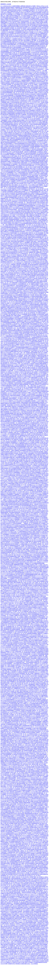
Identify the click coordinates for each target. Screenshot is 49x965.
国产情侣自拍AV (37, 76)
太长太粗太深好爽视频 (7, 662)
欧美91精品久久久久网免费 (19, 471)
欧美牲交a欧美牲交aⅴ (22, 392)
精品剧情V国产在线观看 (23, 861)
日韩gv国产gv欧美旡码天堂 (23, 937)
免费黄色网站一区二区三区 (8, 30)
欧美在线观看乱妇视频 (31, 662)
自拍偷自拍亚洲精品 (9, 453)
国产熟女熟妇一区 (9, 200)
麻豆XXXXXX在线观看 (19, 758)
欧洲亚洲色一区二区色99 (31, 91)
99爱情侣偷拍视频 (44, 650)
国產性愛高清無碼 (25, 696)
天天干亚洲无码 (40, 153)
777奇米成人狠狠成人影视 (25, 915)
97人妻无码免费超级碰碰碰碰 (13, 577)
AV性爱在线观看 (13, 703)
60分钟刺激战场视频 (15, 81)
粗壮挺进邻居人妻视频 (35, 311)
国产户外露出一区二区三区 (41, 509)
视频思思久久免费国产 (43, 633)
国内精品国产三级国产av (14, 18)
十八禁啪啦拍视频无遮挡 (14, 846)
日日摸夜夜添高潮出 (12, 205)
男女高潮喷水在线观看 (29, 367)
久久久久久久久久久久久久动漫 (28, 893)
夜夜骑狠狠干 (22, 673)
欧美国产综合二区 (14, 950)
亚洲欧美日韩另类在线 (16, 306)
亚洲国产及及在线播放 (12, 585)
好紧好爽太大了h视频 (21, 784)
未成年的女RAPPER (20, 760)
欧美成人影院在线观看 (18, 813)
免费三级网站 (26, 549)
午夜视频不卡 (10, 107)
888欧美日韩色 (29, 446)
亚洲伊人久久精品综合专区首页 (21, 359)
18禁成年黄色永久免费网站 (23, 50)
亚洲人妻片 (41, 827)
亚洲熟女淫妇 (31, 641)
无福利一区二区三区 (39, 582)
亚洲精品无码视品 (7, 332)
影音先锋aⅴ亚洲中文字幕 (38, 223)
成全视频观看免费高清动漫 (21, 337)
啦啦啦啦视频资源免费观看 (9, 322)
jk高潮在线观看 (28, 822)
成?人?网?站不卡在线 (33, 66)
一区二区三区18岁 (23, 506)
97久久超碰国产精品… (34, 250)
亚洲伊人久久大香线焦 (26, 824)
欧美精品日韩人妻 (33, 256)
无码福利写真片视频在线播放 (31, 867)
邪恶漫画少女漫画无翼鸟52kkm (22, 963)
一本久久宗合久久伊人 (18, 261)
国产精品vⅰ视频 (44, 168)
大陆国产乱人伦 (12, 400)
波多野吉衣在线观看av (41, 683)
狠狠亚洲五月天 (15, 345)
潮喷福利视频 (31, 857)
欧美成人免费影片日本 (10, 58)
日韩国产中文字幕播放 (42, 530)
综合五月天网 (13, 456)
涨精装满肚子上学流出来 (17, 201)
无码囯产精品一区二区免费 (27, 905)
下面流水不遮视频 (9, 391)
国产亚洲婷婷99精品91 (32, 55)
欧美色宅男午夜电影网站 (24, 212)
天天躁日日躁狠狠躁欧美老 (33, 823)
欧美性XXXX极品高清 (35, 897)
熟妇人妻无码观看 (26, 874)
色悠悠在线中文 (12, 937)
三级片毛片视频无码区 (19, 226)
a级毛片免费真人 (29, 73)
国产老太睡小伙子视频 (27, 805)
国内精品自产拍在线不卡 (10, 815)
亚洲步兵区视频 (18, 460)
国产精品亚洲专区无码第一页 (39, 725)
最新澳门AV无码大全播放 (17, 83)
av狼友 (6, 937)
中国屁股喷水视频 (38, 621)
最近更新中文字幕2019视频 (12, 596)
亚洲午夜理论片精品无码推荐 (21, 33)
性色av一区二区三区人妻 (10, 939)
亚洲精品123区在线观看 (9, 760)
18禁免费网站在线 (8, 722)
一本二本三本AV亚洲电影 (9, 925)
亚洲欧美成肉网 (42, 728)
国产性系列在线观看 (11, 795)
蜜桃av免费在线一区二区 (7, 824)
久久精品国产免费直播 (8, 274)
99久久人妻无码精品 (34, 347)
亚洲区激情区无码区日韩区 (27, 820)
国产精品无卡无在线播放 (39, 73)
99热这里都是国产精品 (16, 645)
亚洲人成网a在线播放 (16, 315)
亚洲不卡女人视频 (19, 863)
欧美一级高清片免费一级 (34, 764)
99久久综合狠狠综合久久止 (23, 304)
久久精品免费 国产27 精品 (7, 519)
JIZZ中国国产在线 (35, 674)
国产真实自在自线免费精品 (24, 67)
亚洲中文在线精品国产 (35, 537)
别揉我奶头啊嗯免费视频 (40, 363)
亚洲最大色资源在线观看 (8, 738)
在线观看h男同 (9, 813)
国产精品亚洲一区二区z (17, 901)
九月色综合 (43, 216)
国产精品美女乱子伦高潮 (34, 235)
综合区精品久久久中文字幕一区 (33, 776)
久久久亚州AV (34, 654)
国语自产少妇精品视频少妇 (8, 579)
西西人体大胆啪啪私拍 (9, 768)
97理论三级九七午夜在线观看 (10, 751)
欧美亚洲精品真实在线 (38, 439)
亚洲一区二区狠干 (10, 922)
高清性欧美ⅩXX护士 (35, 534)
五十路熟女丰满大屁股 (22, 761)
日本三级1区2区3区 (33, 691)
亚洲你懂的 (12, 422)
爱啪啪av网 (14, 56)
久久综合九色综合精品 (6, 857)
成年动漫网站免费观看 (14, 629)
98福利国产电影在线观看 (14, 892)
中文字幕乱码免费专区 (9, 728)
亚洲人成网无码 (4, 259)
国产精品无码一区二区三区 (23, 312)
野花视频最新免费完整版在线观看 (37, 160)
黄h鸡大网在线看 (39, 462)
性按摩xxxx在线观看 (37, 923)
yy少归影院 (4, 721)
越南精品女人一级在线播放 (12, 903)
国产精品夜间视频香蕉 (33, 264)
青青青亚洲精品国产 (40, 755)
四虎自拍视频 (30, 328)
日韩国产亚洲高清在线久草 (14, 721)
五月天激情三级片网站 (37, 21)
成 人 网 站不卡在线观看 (42, 560)
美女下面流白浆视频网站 (35, 472)
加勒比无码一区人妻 (30, 760)
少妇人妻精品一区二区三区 (21, 666)
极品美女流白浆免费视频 (6, 680)
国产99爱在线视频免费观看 (18, 224)
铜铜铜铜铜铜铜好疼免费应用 (31, 813)
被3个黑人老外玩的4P (23, 764)
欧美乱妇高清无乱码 (36, 524)
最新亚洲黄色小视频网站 (13, 506)
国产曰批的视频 (40, 878)
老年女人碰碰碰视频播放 (28, 176)
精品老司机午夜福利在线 (40, 677)
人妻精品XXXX (32, 432)
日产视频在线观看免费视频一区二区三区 (38, 341)
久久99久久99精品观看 (16, 263)
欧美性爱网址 (17, 84)
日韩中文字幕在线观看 (13, 802)
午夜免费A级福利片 (8, 348)
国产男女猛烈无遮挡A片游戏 (22, 103)
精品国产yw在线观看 (16, 381)
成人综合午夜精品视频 (27, 157)
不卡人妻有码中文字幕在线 (42, 394)
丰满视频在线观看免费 (28, 575)
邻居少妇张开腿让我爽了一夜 (24, 859)
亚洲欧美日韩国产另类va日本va (9, 612)
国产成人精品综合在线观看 (24, 117)
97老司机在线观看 (9, 464)
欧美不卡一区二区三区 (15, 583)
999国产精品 (5, 304)
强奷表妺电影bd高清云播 (31, 482)
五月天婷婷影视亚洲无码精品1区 (35, 120)
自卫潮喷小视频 (15, 915)
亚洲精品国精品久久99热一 (38, 208)
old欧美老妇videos (14, 567)
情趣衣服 (19, 948)
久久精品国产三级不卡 (31, 871)
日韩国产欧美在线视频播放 (31, 508)
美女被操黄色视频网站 (36, 12)
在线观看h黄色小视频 (21, 321)
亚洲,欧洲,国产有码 (24, 250)
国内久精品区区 (32, 121)
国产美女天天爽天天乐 (29, 201)
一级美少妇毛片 (42, 644)
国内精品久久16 (27, 808)
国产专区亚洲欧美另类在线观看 (38, 158)
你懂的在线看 (32, 899)
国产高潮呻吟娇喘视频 (9, 446)
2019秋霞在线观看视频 (36, 802)
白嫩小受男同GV (17, 462)
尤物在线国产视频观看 (38, 528)
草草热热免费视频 (8, 471)
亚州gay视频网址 (18, 769)
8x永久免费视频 (9, 696)
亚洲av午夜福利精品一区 (40, 361)
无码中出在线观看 (39, 339)
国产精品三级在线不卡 (13, 278)
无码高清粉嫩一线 (28, 319)
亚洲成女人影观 (9, 804)
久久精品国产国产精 (26, 610)
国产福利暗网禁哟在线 (6, 29)
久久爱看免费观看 (21, 531)
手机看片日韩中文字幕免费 (28, 930)
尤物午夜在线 (18, 835)
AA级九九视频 (40, 817)
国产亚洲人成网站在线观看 (40, 281)
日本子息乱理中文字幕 (36, 600)
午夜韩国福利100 (41, 651)
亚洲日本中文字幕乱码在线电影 (9, 706)
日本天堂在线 (44, 410)
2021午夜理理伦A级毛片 (15, 267)
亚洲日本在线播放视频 (41, 310)
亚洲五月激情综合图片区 (10, 623)
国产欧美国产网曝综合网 (17, 389)
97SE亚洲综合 (20, 527)
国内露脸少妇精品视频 (31, 706)
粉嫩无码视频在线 (35, 389)
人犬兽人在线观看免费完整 (38, 376)
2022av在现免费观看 (21, 44)
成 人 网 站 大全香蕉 (17, 755)
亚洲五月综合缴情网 (13, 17)
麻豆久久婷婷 (38, 760)
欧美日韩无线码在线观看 (38, 746)
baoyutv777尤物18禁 (23, 641)
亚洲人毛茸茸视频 (11, 325)
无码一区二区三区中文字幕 (23, 350)
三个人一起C (22, 921)
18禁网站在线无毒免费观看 (12, 674)
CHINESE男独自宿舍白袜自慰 (7, 438)
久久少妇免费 (11, 160)
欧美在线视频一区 (18, 484)
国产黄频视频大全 (7, 439)
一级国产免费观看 (14, 450)
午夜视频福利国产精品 (27, 725)
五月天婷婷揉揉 (21, 956)
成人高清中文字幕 (13, 524)
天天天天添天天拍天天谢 (18, 508)
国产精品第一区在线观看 (32, 944)
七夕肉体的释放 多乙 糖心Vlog (11, 248)
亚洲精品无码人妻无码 (19, 94)
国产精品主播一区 (19, 856)
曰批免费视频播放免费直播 (35, 936)
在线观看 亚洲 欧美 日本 (16, 912)
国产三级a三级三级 (23, 124)
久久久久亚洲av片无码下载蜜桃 (35, 184)
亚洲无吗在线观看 (40, 511)
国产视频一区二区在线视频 (38, 40)
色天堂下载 (19, 215)
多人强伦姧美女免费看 (20, 881)
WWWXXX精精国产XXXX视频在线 (30, 835)
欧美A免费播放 (20, 621)
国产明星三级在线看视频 (9, 310)
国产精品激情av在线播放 (22, 193)
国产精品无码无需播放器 (26, 720)
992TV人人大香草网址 (40, 672)
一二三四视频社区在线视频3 (34, 724)
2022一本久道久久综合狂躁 (28, 864)
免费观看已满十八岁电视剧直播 (12, 639)
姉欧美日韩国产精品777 (11, 418)
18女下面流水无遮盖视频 (9, 535)
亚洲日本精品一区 (26, 65)
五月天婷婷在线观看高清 (24, 779)
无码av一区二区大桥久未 (7, 167)
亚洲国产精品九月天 (18, 297)
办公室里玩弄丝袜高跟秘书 (23, 476)
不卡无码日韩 (10, 461)
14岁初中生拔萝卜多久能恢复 (17, 648)
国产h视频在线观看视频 (22, 384)
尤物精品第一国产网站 (21, 255)
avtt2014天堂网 (33, 333)
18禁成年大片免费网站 (10, 839)
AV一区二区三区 (32, 765)
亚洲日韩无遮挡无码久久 (6, 208)
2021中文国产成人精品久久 (11, 67)
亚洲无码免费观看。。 (18, 523)
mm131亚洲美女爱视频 (11, 87)
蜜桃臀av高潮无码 (41, 387)
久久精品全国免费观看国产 (15, 158)
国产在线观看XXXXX (37, 231)
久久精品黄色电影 (41, 893)
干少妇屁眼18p (36, 932)
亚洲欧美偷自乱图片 (19, 30)
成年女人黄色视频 (42, 471)
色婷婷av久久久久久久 (31, 852)
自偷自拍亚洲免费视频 (13, 36)
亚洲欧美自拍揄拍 (9, 171)
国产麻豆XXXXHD (25, 896)
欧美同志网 (8, 805)
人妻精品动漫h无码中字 (30, 758)
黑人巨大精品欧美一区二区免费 (8, 773)
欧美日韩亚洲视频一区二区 (26, 539)
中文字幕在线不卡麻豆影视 (32, 688)
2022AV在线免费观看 (17, 295)
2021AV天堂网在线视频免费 (20, 200)
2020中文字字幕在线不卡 (13, 921)
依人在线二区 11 (43, 753)
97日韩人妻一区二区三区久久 (27, 727)
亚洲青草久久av (43, 645)
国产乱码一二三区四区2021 (41, 147)
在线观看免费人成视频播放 (10, 350)
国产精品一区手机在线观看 (14, 234)
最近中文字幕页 (43, 559)
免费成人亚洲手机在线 (26, 161)
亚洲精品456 (29, 128)
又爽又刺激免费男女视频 (33, 282)
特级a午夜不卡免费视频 (39, 948)
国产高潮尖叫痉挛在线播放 (22, 606)
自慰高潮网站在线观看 (42, 480)
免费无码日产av (32, 138)
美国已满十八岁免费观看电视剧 (21, 432)
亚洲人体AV (41, 131)
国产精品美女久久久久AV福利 (22, 827)
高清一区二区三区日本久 (6, 242)
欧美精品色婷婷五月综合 (29, 127)
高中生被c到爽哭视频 (33, 740)
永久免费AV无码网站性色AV (19, 128)
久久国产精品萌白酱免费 (17, 151)
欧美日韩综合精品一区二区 (34, 443)
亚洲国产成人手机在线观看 (21, 568)
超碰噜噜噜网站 (39, 395)
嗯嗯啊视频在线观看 (18, 564)
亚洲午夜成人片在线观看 (37, 505)
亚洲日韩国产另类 (21, 661)
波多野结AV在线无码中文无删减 (23, 780)
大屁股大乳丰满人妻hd (30, 699)
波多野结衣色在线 (14, 588)
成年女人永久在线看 (22, 685)
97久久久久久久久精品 (36, 610)
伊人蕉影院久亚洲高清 (7, 134)
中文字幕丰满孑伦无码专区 (40, 846)
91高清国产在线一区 (14, 435)
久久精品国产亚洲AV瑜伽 (33, 438)
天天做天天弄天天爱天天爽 (25, 746)
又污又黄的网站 (34, 317)
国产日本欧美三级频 (41, 765)
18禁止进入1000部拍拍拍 (19, 123)
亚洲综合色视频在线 (10, 881)
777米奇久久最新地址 (10, 138)
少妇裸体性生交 (43, 834)
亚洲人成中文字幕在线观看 (12, 614)
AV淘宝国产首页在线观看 (6, 848)
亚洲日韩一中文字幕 (23, 252)
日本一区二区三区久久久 (22, 509)
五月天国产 (37, 381)
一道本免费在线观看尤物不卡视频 (8, 621)
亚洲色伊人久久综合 (19, 793)
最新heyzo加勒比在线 (13, 776)
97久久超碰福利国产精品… (19, 662)
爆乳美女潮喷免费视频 (33, 171)
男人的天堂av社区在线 (16, 684)
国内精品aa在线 (13, 618)
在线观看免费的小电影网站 (29, 652)
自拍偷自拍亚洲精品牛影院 (17, 560)
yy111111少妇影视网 (14, 542)
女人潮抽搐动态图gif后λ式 (26, 659)
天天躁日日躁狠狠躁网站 (22, 178)
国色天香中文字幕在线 (31, 112)
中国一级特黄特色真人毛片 (40, 490)
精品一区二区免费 (15, 552)
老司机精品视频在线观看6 (25, 136)
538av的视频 (27, 550)
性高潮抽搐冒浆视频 (16, 380)
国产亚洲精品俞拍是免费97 (28, 279)
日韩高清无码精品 (38, 583)
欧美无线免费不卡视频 (32, 92)
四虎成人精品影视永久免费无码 (37, 512)
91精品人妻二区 (32, 611)
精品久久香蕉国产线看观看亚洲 (30, 888)
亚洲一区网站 (33, 934)
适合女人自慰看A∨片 (13, 757)
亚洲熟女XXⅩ (27, 793)
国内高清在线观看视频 (39, 19)
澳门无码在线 (16, 88)
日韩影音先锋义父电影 (26, 923)
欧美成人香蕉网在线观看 (39, 473)
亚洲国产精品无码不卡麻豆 (20, 823)
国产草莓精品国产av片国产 (7, 713)
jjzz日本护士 (38, 70)
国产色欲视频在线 (38, 775)
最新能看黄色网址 (40, 929)
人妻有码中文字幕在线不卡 (17, 743)
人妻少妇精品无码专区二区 (31, 546)
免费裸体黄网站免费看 (33, 178)
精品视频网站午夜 (40, 138)
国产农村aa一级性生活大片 (23, 290)
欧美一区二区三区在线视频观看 (40, 83)
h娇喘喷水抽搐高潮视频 (27, 62)
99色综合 (44, 277)
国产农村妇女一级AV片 (30, 511)
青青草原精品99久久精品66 (12, 834)
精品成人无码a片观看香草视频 (39, 729)
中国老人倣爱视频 (6, 315)
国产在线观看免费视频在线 (28, 96)
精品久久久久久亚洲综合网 (37, 908)
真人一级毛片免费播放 (34, 190)
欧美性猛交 (29, 164)
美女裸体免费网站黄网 (9, 550)
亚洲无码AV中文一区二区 (20, 735)
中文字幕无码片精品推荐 (25, 674)
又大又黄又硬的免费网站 (36, 476)
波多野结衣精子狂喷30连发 (22, 256)
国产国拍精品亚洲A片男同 (9, 399)
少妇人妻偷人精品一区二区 (28, 263)
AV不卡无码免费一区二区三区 (7, 882)
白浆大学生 (25, 769)
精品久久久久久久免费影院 (22, 190)
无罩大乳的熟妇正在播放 (32, 526)
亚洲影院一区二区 (37, 542)
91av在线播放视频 (40, 648)
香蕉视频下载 (29, 680)
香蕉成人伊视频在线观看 (9, 113)
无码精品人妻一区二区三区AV (9, 255)
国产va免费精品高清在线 (32, 522)
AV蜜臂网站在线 (11, 852)
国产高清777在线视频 (37, 676)
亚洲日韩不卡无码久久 (10, 8)
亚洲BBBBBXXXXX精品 (28, 407)
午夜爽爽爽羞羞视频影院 (14, 619)
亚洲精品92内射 (17, 217)
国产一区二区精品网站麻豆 (23, 418)
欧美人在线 (23, 582)
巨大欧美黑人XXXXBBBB (14, 145)
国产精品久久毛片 (8, 88)
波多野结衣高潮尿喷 (30, 732)
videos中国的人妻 (7, 640)
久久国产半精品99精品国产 (32, 273)
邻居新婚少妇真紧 (35, 860)
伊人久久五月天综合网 (19, 699)
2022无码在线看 (20, 875)
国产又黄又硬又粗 (38, 332)
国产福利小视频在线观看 (38, 95)
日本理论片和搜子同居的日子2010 (25, 516)
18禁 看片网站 (18, 301)
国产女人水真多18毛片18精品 (23, 795)
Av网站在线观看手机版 (25, 402)
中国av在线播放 (23, 739)
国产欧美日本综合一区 (30, 370)
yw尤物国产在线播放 (34, 442)
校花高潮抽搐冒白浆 (11, 112)
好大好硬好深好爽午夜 (41, 96)
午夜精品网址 (34, 615)
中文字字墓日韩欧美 (25, 512)
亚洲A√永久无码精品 (28, 34)
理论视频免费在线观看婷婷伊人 (11, 227)
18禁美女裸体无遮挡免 (32, 789)
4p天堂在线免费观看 (18, 563)
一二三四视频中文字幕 (12, 578)
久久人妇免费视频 (7, 626)
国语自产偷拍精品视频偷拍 (9, 817)
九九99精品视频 (10, 32)
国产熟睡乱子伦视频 (18, 259)
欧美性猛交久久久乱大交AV (41, 820)
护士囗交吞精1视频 (9, 762)
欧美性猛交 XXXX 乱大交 (9, 955)
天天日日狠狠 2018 (38, 99)
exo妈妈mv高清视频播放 (29, 926)
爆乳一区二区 (18, 611)
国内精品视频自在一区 (34, 618)
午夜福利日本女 (11, 963)
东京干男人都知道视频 (41, 892)
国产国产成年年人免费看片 (13, 344)
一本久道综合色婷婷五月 (26, 15)
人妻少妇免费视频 (30, 589)
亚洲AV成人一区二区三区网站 (16, 603)
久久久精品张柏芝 (24, 451)
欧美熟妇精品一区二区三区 (14, 812)
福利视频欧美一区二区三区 (9, 534)
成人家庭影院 (36, 516)
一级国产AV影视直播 (21, 871)
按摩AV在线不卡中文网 (34, 168)
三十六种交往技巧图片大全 (34, 778)
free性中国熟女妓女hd (8, 281)
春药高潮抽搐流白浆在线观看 (24, 465)
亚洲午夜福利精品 (35, 645)
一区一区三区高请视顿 (25, 860)
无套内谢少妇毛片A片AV (35, 493)
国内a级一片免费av (20, 545)
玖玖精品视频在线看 (14, 850)
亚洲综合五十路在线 (31, 951)
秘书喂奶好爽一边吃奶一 (28, 663)
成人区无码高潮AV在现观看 (34, 544)
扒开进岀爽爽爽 (36, 939)
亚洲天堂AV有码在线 (8, 300)
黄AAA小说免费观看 (22, 314)
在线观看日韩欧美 (40, 652)
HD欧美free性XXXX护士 (17, 41)
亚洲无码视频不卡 (9, 143)
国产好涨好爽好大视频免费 (32, 797)
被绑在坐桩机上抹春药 (38, 244)
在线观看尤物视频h (39, 811)
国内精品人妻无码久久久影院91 (17, 520)
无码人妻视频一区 (26, 645)
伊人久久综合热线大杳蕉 (23, 182)
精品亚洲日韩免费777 (41, 716)
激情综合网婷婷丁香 (23, 326)
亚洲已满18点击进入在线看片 (20, 889)
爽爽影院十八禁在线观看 (12, 838)
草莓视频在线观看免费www (24, 296)
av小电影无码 (36, 650)
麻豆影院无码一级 (12, 655)
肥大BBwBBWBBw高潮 (31, 651)
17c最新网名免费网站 (25, 80)
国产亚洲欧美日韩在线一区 (40, 45)
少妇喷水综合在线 (24, 472)
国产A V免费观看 (11, 264)
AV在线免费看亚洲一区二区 (23, 284)
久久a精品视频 (9, 370)
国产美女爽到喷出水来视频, (13, 896)
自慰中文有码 (41, 680)
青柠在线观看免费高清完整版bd (16, 819)
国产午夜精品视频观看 (37, 234)
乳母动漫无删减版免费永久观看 (12, 556)
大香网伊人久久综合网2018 (14, 206)
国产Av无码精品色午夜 (31, 515)
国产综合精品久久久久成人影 (27, 846)
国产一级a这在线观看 (18, 285)
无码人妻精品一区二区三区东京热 (19, 184)
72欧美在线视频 (34, 87)
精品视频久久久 (32, 769)
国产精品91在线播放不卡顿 (17, 775)
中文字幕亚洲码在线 (32, 955)
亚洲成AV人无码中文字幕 (20, 372)
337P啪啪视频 (16, 519)
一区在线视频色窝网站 (19, 445)
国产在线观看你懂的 (29, 819)
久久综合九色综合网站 (39, 603)
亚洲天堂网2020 (15, 443)
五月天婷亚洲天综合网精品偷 (15, 809)
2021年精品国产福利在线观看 (37, 941)
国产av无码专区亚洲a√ (40, 819)
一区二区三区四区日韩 (8, 187)
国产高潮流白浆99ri (17, 866)
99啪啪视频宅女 (4, 655)
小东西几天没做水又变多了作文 (33, 695)
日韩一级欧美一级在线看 (13, 513)
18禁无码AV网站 (38, 295)
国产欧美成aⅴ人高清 (25, 721)
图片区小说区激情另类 (13, 890)
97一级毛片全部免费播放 (33, 186)
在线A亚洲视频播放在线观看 (28, 959)
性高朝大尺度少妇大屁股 (30, 648)
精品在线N (22, 344)
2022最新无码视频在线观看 (8, 165)
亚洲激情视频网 (10, 710)
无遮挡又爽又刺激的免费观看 (33, 410)
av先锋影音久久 (16, 831)
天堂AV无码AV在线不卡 (42, 881)
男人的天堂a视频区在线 (30, 722)
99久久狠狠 (18, 939)
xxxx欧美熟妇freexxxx (6, 765)
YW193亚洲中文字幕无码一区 (34, 689)
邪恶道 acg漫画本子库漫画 (39, 106)
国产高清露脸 (10, 823)
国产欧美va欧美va (20, 574)
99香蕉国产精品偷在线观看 (14, 106)
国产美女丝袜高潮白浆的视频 (36, 451)
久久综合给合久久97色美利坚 (38, 449)
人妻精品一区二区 (24, 850)
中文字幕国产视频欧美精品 (35, 487)
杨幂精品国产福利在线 (23, 245)
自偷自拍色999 (12, 936)
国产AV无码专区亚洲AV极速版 (16, 59)
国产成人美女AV (31, 267)
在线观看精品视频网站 (15, 434)
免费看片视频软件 (5, 454)
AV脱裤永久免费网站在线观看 (25, 604)
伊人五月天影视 (27, 718)
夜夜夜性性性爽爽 (14, 26)
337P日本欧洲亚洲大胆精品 (42, 41)
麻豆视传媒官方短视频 (11, 948)
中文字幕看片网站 (18, 153)
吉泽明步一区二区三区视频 (28, 217)
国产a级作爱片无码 (32, 435)
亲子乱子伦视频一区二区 (6, 755)
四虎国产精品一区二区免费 (36, 877)
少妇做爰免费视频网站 (35, 146)
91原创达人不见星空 (33, 173)
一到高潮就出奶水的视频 (35, 845)
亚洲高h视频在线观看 (34, 533)
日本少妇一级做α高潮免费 (40, 739)
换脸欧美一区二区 (28, 523)
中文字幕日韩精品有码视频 (28, 755)
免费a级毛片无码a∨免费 (36, 596)
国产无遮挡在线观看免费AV (15, 878)
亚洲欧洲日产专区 (14, 538)
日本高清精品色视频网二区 (41, 206)
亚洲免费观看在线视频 (28, 332)
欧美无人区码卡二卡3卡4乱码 (32, 388)
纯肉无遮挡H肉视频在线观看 (27, 145)
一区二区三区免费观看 (34, 625)
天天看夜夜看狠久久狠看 (25, 100)
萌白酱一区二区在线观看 (32, 872)
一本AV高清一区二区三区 (31, 224)
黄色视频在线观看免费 (29, 205)
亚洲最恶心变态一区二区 (35, 826)
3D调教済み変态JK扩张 (42, 658)
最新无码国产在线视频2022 (33, 630)
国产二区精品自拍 (35, 879)
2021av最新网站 (4, 729)
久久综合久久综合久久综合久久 (12, 601)
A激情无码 (32, 308)
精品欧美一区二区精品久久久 (7, 372)
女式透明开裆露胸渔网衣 (6, 385)
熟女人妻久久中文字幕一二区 (24, 655)
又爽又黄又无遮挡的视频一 (37, 149)
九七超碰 (40, 564)
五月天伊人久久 (5, 787)
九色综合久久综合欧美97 (30, 94)
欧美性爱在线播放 (12, 209)
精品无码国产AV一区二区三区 (7, 301)
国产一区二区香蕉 (10, 198)
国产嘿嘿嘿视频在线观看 (30, 560)
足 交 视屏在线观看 (10, 522)
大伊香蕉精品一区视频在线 (41, 910)
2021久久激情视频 (20, 593)
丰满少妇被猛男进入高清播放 (21, 318)
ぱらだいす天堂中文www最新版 (11, 467)
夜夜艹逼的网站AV (17, 667)
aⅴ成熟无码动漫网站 (21, 260)
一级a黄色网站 (9, 405)
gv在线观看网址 (22, 838)
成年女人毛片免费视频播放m (10, 533)
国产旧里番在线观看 (32, 567)
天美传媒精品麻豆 (5, 641)
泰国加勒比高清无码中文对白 (39, 751)
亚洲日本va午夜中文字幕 (18, 962)
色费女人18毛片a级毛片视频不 (35, 392)
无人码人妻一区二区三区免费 (19, 373)
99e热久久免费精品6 (32, 61)
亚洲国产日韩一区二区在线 (18, 933)
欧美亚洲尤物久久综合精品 (42, 772)
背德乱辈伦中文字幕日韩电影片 (24, 376)
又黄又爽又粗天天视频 (8, 563)
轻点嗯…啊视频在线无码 (27, 497)
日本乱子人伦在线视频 (36, 494)
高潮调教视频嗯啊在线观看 (31, 574)
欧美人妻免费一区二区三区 (27, 84)
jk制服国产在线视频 (42, 383)
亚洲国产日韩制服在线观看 (19, 797)
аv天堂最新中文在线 (30, 900)
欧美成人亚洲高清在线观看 (14, 147)
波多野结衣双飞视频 (15, 149)
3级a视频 (33, 892)
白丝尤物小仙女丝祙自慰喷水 (22, 798)
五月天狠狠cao (42, 248)
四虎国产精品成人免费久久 (40, 856)
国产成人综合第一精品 (28, 856)
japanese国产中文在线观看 (41, 711)
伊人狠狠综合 (19, 672)
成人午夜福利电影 (7, 323)
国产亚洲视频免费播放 (25, 52)
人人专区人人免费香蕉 (19, 365)
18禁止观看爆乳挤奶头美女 (27, 583)
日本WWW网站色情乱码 (42, 28)
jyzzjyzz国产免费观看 (12, 61)
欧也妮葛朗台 (7, 83)
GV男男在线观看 (36, 555)
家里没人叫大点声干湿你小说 (32, 586)
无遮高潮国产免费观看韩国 (17, 692)
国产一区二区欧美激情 (39, 62)
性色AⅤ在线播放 (29, 172)
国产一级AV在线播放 (15, 883)
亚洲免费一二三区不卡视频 (37, 400)
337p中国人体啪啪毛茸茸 (25, 597)
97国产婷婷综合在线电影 (26, 411)
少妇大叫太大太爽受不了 (10, 347)
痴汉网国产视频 (41, 852)
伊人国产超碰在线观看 (20, 681)
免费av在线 (29, 211)
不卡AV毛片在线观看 (29, 74)
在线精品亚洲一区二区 (22, 69)
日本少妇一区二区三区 (28, 366)
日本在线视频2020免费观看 (12, 800)
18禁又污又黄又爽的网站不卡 (30, 855)
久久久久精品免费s (7, 479)
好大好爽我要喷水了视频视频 (12, 494)
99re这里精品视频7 (5, 952)
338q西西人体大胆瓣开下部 (35, 850)
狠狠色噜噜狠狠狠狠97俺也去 (26, 504)
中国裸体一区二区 (7, 77)
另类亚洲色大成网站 (42, 804)
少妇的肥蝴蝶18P (22, 429)
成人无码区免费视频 (41, 7)
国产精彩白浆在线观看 (15, 420)
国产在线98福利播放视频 (42, 25)
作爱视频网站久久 (14, 442)
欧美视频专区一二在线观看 (10, 39)
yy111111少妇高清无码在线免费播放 (39, 51)
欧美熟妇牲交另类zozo (7, 176)
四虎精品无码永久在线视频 (30, 261)
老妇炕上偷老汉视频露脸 (39, 581)
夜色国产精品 (42, 744)
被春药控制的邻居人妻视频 (16, 934)
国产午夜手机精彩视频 (31, 881)
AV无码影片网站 (14, 685)
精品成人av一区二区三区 (31, 105)
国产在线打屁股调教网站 (23, 694)
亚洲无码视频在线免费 (7, 91)
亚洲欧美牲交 (9, 261)
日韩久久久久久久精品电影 (36, 800)
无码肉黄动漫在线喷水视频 (22, 138)
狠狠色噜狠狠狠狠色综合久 (33, 903)
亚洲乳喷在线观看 (20, 822)
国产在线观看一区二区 (21, 8)
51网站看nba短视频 (36, 469)
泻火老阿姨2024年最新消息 (17, 754)
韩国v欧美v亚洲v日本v (18, 767)
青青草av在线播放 (32, 314)
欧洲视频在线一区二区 (8, 445)
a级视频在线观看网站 (12, 581)
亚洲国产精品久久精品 (16, 428)
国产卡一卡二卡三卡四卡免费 (38, 125)
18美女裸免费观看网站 (19, 572)
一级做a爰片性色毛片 (37, 128)
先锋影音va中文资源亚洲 (25, 914)
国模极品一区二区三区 (7, 794)
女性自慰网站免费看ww (42, 754)
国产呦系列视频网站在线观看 (14, 495)
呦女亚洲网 (6, 934)
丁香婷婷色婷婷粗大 (18, 383)
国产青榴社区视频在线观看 (25, 63)
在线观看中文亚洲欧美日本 (17, 180)
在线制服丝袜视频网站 (32, 633)
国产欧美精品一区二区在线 (36, 315)
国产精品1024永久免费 (39, 842)
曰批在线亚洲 (4, 659)
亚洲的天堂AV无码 (40, 773)
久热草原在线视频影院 (29, 863)
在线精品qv (18, 923)
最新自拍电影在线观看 (39, 274)
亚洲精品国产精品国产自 (19, 105)
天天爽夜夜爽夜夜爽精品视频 (14, 610)
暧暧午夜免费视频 (5, 411)
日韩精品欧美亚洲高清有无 (10, 135)
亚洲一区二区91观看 (25, 362)
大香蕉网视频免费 (15, 731)
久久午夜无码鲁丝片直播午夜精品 (15, 292)
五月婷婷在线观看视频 (10, 855)
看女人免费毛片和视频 (33, 193)
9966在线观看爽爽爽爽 (20, 446)
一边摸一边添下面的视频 (16, 941)
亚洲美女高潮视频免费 (38, 246)
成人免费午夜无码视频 (43, 457)
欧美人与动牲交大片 (20, 399)
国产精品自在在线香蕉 (36, 345)
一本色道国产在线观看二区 (7, 84)
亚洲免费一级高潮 (21, 658)
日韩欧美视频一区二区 (42, 636)
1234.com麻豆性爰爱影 (9, 666)
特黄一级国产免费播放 (6, 389)
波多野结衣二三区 (10, 611)
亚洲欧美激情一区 (14, 707)
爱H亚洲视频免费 (24, 173)
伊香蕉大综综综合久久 (7, 523)
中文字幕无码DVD (28, 571)
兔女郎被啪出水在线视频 (19, 732)
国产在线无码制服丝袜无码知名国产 (22, 879)
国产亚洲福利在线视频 (27, 750)
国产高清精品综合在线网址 (36, 486)
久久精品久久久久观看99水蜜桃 (34, 738)
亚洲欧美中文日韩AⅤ (13, 132)
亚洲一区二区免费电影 (42, 662)
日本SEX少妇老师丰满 (25, 37)
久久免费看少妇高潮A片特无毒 (27, 395)
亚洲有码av (21, 705)
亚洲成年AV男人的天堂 (7, 929)
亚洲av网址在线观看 (24, 537)
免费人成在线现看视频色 (6, 628)
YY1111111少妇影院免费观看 (7, 699)
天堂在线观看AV (38, 628)
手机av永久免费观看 (17, 339)
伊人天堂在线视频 (28, 365)
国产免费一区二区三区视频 (24, 109)
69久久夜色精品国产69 (25, 18)
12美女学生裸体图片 (5, 772)
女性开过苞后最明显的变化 (11, 252)
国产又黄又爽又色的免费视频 (27, 517)
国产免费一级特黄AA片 (18, 744)
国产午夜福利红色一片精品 (33, 753)
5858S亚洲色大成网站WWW (8, 103)
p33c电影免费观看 (37, 34)
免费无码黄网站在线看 (41, 958)
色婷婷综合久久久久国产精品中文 (8, 369)
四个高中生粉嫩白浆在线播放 (24, 790)
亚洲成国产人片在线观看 (14, 789)
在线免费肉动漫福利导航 (13, 246)
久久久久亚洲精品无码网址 (32, 299)
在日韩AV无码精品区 (21, 410)
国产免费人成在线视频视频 (13, 828)
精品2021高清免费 (34, 489)
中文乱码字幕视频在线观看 (8, 515)
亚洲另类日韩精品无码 (14, 15)
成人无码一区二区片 (31, 768)
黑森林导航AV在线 (33, 359)
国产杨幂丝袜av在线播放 (17, 439)
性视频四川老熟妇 (42, 105)
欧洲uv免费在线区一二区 (20, 438)
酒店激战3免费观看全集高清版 (8, 561)
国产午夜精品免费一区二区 (19, 651)
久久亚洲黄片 (5, 314)
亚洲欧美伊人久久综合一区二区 (36, 947)
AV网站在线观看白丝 (43, 220)
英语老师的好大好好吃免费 (36, 23)
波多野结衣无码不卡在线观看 (27, 147)
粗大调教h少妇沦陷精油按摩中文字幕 (20, 447)
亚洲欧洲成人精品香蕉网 (37, 161)
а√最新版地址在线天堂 (12, 480)
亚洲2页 (33, 711)
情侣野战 (28, 658)
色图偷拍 (44, 699)
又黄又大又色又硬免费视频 (41, 517)
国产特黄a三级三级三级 (36, 458)
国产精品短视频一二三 (35, 919)
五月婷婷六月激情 (38, 921)
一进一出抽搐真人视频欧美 (12, 615)
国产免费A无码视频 (13, 212)
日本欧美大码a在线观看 (40, 263)
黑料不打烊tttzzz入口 (34, 870)
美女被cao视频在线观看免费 (28, 29)
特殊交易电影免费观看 (27, 239)
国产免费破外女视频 (33, 98)
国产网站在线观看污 (23, 129)
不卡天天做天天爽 (20, 491)
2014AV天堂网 (4, 963)
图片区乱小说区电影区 (6, 511)
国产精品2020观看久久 (6, 849)
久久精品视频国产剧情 (6, 915)
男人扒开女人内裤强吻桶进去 (29, 684)
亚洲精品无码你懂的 (5, 62)
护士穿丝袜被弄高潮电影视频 (31, 348)
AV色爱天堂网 (35, 728)
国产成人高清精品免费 (10, 410)
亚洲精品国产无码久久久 (42, 830)
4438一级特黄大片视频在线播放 (8, 868)
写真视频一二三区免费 (8, 484)
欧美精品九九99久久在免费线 (29, 878)
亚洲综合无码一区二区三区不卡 (32, 572)
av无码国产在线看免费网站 (32, 44)
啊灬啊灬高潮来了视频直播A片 (33, 673)
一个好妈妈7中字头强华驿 (36, 362)
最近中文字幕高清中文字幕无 (21, 268)
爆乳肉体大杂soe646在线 (15, 377)
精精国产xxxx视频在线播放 (21, 544)
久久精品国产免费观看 (31, 817)
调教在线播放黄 (34, 131)
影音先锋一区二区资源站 (22, 72)
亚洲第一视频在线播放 (6, 406)
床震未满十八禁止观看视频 (35, 213)
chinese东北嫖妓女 (5, 158)
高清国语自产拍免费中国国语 (26, 749)
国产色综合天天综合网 (8, 288)
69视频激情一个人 (13, 530)
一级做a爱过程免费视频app (26, 629)
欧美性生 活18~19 (40, 279)
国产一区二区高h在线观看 (28, 667)
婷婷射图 (31, 520)
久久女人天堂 (36, 812)
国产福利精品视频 (25, 323)
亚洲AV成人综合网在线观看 (24, 56)
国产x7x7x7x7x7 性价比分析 (40, 575)
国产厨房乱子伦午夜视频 (39, 239)
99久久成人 (35, 63)
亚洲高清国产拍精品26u (37, 88)
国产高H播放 (33, 25)
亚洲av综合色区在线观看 (22, 502)
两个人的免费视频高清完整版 (26, 76)
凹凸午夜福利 (37, 446)
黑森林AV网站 (33, 637)
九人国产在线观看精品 (38, 809)
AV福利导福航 (38, 853)
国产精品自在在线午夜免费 (7, 586)
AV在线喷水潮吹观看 (41, 685)
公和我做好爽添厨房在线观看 (31, 334)
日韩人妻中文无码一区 (9, 827)
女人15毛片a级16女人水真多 (13, 22)
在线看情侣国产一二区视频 (19, 929)
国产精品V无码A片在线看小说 (9, 691)
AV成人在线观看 (30, 594)
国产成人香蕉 (6, 266)
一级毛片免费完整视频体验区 (24, 209)
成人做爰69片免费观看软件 (15, 908)
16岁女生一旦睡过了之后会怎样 (35, 538)
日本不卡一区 (28, 491)
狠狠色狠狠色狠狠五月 (7, 168)
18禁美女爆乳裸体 (18, 107)
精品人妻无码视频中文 (26, 40)
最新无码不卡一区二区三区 (13, 659)
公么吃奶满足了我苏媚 (19, 710)
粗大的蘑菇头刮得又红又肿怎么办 (31, 901)
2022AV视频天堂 (34, 513)
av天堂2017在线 (21, 480)
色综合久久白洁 (11, 337)
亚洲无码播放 (34, 136)
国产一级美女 (12, 877)
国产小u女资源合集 (39, 464)
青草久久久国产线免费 (21, 522)
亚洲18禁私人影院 (19, 550)
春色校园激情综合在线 (24, 489)
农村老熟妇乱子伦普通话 (19, 273)
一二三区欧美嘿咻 (25, 315)
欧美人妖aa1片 (4, 802)
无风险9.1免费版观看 (8, 354)
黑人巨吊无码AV (7, 747)
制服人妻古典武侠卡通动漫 (26, 468)
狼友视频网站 (11, 958)
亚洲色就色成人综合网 (21, 475)
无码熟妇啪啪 (29, 216)
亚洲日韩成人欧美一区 (19, 586)
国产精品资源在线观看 (39, 905)
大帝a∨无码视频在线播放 (32, 687)
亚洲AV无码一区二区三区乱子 (18, 340)
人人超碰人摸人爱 (8, 797)
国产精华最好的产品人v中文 (11, 599)
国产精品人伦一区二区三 (34, 129)
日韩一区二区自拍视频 (38, 539)
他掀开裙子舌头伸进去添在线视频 (19, 238)
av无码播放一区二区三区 (14, 714)
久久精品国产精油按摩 (22, 853)
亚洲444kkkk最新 (39, 406)
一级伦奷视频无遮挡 (17, 663)
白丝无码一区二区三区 (34, 588)
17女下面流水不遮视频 (29, 180)
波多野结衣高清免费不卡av (32, 228)
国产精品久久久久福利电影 (40, 520)
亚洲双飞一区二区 (6, 180)
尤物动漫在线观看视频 (41, 907)
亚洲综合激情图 (16, 402)
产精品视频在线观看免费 (14, 512)
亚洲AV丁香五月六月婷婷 (26, 88)
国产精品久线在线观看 (40, 270)
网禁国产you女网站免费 (28, 440)
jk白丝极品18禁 (44, 374)
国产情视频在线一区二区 (36, 350)
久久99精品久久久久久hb (12, 604)
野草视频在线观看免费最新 (22, 347)
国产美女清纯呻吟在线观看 (10, 790)
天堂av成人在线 (29, 436)
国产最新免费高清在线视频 (15, 469)
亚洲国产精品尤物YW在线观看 (20, 66)
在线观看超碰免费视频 (13, 219)
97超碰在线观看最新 (43, 867)
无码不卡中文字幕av (24, 826)
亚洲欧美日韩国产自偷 (36, 954)
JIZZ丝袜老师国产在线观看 (15, 911)
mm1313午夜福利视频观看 (32, 191)
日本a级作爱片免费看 (20, 830)
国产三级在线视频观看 (6, 754)
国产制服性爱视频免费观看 (28, 339)
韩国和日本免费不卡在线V (42, 127)
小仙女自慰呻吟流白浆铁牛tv (21, 277)
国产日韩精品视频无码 (7, 490)
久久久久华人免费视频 (23, 899)
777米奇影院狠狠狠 (33, 590)
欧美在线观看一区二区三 (24, 48)
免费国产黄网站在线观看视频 (34, 237)
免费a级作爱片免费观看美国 (8, 114)
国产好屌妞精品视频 (38, 358)
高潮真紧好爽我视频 (20, 916)
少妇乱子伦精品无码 (40, 308)
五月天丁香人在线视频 (36, 790)
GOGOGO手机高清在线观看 (7, 564)
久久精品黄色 (6, 28)
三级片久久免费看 (20, 322)
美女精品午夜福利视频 (40, 227)
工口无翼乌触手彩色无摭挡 (38, 833)
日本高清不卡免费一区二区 (26, 542)
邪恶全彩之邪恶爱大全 (40, 201)
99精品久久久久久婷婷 (16, 805)
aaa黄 (20, 239)
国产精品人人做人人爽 (29, 464)
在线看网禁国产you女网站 (16, 125)
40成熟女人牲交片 (23, 950)
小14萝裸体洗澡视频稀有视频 (10, 197)
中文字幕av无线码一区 (42, 806)
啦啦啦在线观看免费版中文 (37, 296)
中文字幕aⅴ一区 (41, 377)
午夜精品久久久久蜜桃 (37, 15)
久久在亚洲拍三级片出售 (8, 226)
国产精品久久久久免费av (31, 747)
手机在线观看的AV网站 (33, 268)
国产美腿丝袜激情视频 (19, 220)
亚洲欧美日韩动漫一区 (16, 29)
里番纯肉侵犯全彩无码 (9, 544)
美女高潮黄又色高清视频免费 (7, 43)
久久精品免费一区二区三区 (12, 487)
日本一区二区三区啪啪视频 (24, 837)
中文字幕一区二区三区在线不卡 (25, 581)
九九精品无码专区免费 (18, 348)
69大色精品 (37, 498)
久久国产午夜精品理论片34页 (9, 784)
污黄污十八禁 (22, 849)
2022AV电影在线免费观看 (36, 58)
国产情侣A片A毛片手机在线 (17, 511)
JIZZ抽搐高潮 (25, 611)
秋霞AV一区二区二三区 (6, 282)
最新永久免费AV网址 (24, 398)
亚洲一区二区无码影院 (42, 848)
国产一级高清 (12, 698)
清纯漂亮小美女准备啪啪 (6, 831)
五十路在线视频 (17, 95)
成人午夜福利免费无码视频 (24, 524)
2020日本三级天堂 (18, 716)
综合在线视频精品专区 (26, 266)
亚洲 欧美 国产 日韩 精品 (20, 768)
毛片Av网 (39, 637)
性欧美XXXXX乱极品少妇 (38, 266)
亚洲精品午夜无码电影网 (32, 784)
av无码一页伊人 (16, 479)
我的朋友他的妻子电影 (41, 866)
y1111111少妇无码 (39, 727)
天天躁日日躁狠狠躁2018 (22, 189)
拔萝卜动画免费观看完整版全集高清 (21, 457)
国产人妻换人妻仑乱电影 (39, 409)
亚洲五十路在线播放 (17, 930)
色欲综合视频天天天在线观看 (7, 856)
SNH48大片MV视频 (37, 571)
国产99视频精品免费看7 (8, 99)
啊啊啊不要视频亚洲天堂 (39, 749)
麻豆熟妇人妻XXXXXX (40, 698)
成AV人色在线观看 (38, 407)
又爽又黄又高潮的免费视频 (10, 761)
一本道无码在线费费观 (29, 59)
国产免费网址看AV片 (39, 252)
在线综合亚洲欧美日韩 (41, 275)
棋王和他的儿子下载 (29, 839)
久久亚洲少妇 (28, 278)
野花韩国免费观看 (13, 140)
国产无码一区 (18, 65)
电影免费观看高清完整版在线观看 (37, 617)
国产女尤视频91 (42, 523)
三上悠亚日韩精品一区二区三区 (25, 293)
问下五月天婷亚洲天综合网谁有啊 (24, 566)
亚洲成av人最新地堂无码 (34, 782)
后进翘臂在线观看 (30, 849)
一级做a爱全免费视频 (26, 892)
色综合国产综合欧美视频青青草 (41, 801)
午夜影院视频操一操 (22, 186)
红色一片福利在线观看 (19, 172)
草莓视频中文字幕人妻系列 (27, 742)
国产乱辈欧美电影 (38, 885)
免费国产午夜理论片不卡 (14, 118)
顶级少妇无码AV (21, 73)
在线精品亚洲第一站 (22, 559)
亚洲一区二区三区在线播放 (19, 594)
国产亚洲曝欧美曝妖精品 (13, 351)
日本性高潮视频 (36, 216)
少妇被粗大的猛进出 (21, 85)
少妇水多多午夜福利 (13, 293)
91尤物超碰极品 (16, 727)
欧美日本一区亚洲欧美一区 (39, 293)
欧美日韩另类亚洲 (25, 330)
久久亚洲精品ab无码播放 (36, 460)
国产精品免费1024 (13, 314)
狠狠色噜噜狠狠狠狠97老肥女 (33, 288)
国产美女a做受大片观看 (28, 361)
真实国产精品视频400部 (32, 925)
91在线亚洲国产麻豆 (13, 109)
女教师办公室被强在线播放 (28, 381)
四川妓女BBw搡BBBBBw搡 (13, 678)
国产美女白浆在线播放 (38, 47)
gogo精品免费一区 (41, 117)
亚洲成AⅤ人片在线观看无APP (17, 943)
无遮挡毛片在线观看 (12, 195)
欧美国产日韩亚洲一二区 (25, 615)
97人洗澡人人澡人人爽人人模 (18, 352)
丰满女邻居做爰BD (41, 202)
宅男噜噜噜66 (12, 154)
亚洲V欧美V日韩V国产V (20, 99)
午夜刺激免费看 (32, 187)
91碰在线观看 (33, 658)
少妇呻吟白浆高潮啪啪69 (30, 943)
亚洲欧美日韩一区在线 (16, 407)
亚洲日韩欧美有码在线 (27, 413)
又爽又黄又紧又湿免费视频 (29, 356)
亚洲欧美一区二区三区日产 (8, 771)
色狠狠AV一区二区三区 (41, 732)
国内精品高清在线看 (27, 194)
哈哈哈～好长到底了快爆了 (20, 644)
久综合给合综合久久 (21, 872)
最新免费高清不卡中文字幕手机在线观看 (22, 794)
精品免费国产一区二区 (38, 479)
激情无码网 (35, 680)
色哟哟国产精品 (41, 526)
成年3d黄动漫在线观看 (31, 806)
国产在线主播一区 (37, 215)
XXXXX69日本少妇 (40, 399)
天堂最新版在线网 (5, 47)
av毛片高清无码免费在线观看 (23, 534)
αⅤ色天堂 (21, 707)
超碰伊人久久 (33, 561)
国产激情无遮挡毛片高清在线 (35, 502)
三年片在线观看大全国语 (17, 12)
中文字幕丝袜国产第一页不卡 (29, 421)
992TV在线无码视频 (32, 26)
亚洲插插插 (35, 523)
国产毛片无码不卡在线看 (26, 244)
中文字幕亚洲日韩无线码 (12, 23)
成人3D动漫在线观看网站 (8, 318)
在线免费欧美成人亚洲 (20, 113)
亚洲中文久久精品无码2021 (27, 420)
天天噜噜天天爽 (5, 850)
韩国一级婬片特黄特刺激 (22, 691)
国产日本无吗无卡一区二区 (30, 875)
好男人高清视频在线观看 (14, 468)
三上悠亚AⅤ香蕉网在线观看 (34, 124)
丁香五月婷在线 (13, 559)
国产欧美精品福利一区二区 (9, 416)
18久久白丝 (5, 892)
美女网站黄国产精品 (24, 487)
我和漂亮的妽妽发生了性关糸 (35, 612)
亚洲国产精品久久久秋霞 (10, 509)
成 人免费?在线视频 (29, 775)
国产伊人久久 (14, 553)
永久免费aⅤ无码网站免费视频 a (33, 771)
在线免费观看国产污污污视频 (30, 383)
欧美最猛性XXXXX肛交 (27, 535)
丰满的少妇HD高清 (39, 77)
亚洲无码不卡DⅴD (17, 874)
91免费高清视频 (31, 685)
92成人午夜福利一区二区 (23, 590)
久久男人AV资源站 (11, 120)
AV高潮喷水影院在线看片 (23, 897)
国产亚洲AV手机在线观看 (39, 468)
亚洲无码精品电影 (27, 555)
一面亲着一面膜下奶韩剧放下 (30, 355)
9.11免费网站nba (13, 182)
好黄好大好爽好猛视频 (38, 632)
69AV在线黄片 (25, 306)
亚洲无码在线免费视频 (37, 491)
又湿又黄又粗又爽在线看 (23, 618)
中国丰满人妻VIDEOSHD (13, 673)
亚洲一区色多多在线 (38, 497)
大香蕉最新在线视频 (21, 817)
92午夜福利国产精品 (33, 33)
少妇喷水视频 (12, 845)
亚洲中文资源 (31, 509)
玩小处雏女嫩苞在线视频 (39, 629)
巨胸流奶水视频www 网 (21, 120)
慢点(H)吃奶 (40, 681)
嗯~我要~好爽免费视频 (32, 405)
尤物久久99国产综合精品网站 (21, 740)
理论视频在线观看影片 (18, 786)
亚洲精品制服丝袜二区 (7, 164)
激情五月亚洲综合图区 (28, 628)
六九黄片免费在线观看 (32, 377)
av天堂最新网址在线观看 (11, 69)
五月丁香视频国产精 (26, 469)
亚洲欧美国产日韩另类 (18, 867)
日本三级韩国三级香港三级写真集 (8, 658)
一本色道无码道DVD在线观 (37, 961)
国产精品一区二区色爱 (19, 417)
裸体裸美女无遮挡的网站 (29, 672)
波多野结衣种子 (24, 714)
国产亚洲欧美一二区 (38, 118)
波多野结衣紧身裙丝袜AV (36, 65)
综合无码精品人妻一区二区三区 (24, 369)
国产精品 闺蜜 (44, 411)
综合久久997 (31, 72)
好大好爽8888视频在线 (10, 356)
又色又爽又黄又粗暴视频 (10, 871)
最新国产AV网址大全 (24, 894)
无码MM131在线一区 (26, 131)
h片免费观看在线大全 (15, 161)
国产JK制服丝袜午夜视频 (10, 237)
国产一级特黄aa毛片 (8, 688)
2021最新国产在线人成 (24, 513)
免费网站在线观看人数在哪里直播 (11, 121)
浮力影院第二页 (19, 154)
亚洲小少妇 (22, 102)
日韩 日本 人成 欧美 (11, 394)
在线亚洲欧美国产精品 (25, 458)
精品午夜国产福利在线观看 (19, 928)
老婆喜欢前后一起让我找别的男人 (36, 69)
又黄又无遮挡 (17, 824)
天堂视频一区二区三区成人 (33, 639)
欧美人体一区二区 (43, 337)
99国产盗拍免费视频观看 (19, 89)
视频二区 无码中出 (35, 623)
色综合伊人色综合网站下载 (26, 932)
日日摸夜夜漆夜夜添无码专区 (40, 962)
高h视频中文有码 (12, 566)
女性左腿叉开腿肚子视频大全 (11, 296)
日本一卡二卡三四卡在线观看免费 (23, 600)
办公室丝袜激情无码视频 (39, 366)
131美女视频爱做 (10, 630)
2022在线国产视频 (23, 467)
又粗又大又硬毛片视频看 (24, 17)
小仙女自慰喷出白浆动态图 (21, 165)
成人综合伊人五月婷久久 (24, 530)
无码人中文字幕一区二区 (37, 30)
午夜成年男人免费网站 (24, 637)
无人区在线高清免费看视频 (7, 95)
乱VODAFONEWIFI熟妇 (28, 19)
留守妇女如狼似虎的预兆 (10, 502)
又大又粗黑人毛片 (44, 630)
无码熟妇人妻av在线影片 (13, 223)
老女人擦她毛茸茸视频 (15, 266)
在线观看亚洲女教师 (5, 149)
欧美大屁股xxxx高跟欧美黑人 (15, 528)
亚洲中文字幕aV (43, 903)
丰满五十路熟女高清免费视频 (38, 837)
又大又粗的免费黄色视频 (6, 457)
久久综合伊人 (13, 321)
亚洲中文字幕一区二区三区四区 (24, 751)
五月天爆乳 (43, 764)
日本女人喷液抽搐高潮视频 (7, 413)
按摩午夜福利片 (5, 923)
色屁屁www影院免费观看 (11, 50)
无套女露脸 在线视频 (40, 767)
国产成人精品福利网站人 (31, 89)
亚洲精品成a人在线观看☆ (12, 136)
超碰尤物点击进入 (31, 200)
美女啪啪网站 (34, 222)
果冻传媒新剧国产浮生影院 (25, 833)
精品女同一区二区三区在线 (7, 417)
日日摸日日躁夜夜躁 (6, 40)
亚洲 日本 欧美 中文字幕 (38, 211)
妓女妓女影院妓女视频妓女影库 (27, 227)
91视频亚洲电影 (29, 195)
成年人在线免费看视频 (37, 194)
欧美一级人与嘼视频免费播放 (11, 861)
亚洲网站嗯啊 (21, 482)
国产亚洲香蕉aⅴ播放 (38, 325)
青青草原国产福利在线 (15, 893)
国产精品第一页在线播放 (16, 62)
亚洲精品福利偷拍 (38, 742)
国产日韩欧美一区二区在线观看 (35, 286)
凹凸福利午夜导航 (24, 678)
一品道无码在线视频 (17, 717)
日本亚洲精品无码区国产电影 (23, 58)
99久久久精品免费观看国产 (33, 321)
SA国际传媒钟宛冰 (10, 307)
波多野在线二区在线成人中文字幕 (36, 245)
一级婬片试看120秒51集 (35, 351)
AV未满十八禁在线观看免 (8, 644)
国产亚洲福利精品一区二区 (37, 519)
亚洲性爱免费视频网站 (7, 92)
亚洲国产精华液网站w (17, 77)
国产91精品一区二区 (16, 156)
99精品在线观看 (24, 619)
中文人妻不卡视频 (40, 121)
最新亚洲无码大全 (24, 98)
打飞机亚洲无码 (32, 552)
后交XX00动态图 (7, 352)
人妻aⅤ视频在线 (30, 475)
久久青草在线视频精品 (8, 575)
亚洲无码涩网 (33, 530)
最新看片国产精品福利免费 (19, 680)
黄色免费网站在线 (17, 134)
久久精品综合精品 (40, 183)
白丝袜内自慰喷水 (9, 449)
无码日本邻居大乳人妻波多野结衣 (19, 857)
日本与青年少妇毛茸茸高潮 (37, 169)
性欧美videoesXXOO (41, 421)
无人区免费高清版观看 (13, 231)
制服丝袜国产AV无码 (36, 39)
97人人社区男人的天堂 (18, 387)
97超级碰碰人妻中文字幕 (27, 358)
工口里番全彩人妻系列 (42, 151)
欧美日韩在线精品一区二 (28, 77)
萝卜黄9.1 (14, 531)
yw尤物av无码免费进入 (38, 805)
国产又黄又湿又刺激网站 (25, 596)
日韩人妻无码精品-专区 (27, 812)
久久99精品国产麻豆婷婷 (35, 798)
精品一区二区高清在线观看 (37, 647)
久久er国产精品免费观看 (25, 557)
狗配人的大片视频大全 (22, 703)
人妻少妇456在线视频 (14, 51)
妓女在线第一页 (22, 228)
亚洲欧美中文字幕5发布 (35, 896)
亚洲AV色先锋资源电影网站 (16, 498)
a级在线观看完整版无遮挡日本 (11, 124)
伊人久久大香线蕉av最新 (6, 128)
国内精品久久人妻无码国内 (9, 289)
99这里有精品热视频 (21, 112)
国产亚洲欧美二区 (23, 782)
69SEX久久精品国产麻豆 (6, 339)
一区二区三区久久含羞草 (30, 167)
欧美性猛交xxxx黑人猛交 (12, 647)
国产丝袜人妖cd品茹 (39, 72)
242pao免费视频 (4, 637)
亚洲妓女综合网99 (17, 486)
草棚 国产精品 (9, 742)
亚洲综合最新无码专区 (29, 406)
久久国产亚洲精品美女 (10, 574)
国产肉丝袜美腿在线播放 (28, 787)
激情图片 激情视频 (10, 863)
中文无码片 (6, 791)
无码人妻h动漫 (7, 173)
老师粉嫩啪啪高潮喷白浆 (27, 301)
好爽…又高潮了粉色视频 (29, 700)
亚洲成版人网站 (15, 849)
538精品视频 (14, 378)
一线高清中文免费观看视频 (29, 151)
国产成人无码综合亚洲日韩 (32, 307)
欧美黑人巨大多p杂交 (19, 343)
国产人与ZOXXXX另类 (15, 959)
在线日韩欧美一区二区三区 (28, 844)
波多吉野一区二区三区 (36, 17)
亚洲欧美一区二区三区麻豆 (38, 710)
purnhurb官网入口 (39, 844)
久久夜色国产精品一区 (12, 779)
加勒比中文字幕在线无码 (10, 270)
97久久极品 (23, 377)
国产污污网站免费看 (8, 285)
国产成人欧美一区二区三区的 (29, 683)
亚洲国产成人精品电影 (18, 385)
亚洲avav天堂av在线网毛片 (34, 467)
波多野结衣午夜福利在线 (30, 154)
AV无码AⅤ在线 (22, 219)
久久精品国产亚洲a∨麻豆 (30, 241)
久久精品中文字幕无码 (42, 92)
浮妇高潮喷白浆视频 (10, 830)
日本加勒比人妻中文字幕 (27, 106)
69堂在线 (6, 34)
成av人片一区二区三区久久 (31, 102)
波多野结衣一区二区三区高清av (37, 10)
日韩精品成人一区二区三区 (14, 358)
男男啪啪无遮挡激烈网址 (36, 249)
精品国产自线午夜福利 (33, 289)
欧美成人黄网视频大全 (26, 139)
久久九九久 (11, 259)
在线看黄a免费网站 (20, 815)
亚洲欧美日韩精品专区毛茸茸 (9, 919)
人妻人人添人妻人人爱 (33, 248)
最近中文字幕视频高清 (24, 351)
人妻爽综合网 (13, 85)
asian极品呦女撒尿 (36, 501)
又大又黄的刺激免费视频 (15, 55)
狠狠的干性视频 (39, 684)
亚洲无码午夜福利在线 (18, 336)
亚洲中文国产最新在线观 (13, 634)
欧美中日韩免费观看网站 (34, 614)
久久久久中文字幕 (33, 553)
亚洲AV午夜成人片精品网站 (20, 944)
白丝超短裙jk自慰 (8, 549)
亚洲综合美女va (12, 260)
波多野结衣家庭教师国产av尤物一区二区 (10, 52)
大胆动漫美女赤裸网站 (20, 515)
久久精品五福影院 (31, 394)
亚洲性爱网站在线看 (5, 26)
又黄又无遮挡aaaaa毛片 (8, 286)
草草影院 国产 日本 (36, 374)
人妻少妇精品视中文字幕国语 (27, 363)
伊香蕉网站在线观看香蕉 (36, 779)
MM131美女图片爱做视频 (12, 228)
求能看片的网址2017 (33, 318)
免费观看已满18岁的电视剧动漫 (17, 806)
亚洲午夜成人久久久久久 (33, 238)
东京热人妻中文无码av (22, 612)
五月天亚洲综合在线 (12, 661)
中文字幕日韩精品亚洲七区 (37, 434)
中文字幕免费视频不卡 (25, 149)
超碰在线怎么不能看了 (31, 6)
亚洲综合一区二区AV (17, 249)
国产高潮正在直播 (6, 749)
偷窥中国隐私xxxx (44, 456)
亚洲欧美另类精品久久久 (22, 936)
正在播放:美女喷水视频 (13, 25)
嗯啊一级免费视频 (19, 728)
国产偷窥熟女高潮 (24, 81)
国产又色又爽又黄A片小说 (30, 786)
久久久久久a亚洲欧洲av (36, 109)
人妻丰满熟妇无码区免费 (17, 127)
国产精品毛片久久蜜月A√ (36, 135)
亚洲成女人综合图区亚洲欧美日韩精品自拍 (38, 585)
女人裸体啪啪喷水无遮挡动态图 (34, 8)
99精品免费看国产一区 (14, 398)
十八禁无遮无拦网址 (34, 285)
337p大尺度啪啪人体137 (18, 14)
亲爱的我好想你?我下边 (6, 201)
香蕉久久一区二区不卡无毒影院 (41, 328)
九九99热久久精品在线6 (7, 110)
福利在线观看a (24, 233)
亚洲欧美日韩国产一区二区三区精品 (39, 18)
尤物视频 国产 (18, 535)
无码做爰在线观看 (23, 538)
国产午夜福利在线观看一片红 (25, 21)
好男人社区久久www (35, 37)
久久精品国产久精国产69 (39, 365)
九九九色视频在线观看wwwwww (10, 833)
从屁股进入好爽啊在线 (8, 268)
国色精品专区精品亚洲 (42, 429)
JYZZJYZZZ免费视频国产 (8, 172)
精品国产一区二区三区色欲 (7, 94)
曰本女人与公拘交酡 (16, 45)
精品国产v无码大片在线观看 (29, 28)
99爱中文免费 (17, 449)
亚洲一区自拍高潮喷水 (25, 577)
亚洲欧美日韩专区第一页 (23, 625)
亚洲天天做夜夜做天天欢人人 (12, 489)
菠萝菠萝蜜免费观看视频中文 (40, 911)
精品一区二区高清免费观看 (11, 899)
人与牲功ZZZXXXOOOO (22, 142)
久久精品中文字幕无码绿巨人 (22, 773)
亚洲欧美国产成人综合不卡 (31, 220)
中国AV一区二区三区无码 (11, 956)
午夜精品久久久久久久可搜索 (38, 577)
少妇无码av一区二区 (39, 217)
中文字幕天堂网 (4, 458)
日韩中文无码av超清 (36, 209)
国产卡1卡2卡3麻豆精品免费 (7, 153)
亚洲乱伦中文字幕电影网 (8, 427)
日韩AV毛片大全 (19, 888)
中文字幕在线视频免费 (29, 498)
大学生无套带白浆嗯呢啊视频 (41, 453)
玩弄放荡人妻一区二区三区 (34, 204)
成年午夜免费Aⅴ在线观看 (42, 370)
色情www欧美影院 (11, 72)
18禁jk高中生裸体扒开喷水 (31, 815)
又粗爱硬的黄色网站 (12, 10)
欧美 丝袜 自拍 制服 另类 (10, 183)
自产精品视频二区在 (19, 319)
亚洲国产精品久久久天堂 (37, 718)
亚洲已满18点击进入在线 (10, 617)
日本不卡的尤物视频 (10, 841)
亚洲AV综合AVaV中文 (38, 822)
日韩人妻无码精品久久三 (40, 594)
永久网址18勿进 (7, 555)
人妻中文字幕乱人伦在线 (32, 85)
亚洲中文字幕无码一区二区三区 (12, 910)
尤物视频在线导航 (23, 435)
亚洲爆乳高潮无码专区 (28, 626)
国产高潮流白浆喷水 (6, 689)
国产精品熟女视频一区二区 (39, 707)
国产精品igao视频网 (24, 601)
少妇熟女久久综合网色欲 (25, 116)
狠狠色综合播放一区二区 (40, 839)
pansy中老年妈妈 (36, 164)
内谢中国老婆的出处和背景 (32, 113)
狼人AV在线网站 (6, 905)
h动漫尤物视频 (37, 857)
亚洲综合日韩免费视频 (42, 94)
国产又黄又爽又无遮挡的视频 (23, 623)
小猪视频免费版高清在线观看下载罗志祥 (11, 157)
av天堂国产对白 (42, 422)
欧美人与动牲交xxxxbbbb (6, 783)
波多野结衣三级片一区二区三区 (37, 550)
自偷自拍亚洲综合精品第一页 (40, 916)
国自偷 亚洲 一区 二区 (42, 619)
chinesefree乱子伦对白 (7, 402)
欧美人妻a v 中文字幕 (31, 848)
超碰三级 (24, 92)
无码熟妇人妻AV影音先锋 (8, 793)
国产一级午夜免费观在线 (21, 579)
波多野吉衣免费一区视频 (33, 579)
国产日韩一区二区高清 (13, 637)
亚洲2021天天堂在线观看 (14, 656)
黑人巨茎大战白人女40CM (21, 738)
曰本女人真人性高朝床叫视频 (31, 483)
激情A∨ (34, 750)
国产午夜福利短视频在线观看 (41, 626)
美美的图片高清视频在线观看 (9, 872)
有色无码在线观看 (35, 578)
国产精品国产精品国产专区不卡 (23, 868)
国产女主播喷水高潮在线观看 (37, 757)
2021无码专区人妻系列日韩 (23, 396)
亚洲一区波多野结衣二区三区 (22, 845)
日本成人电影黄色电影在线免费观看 (16, 900)
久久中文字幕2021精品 (36, 791)
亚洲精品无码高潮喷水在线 (12, 76)
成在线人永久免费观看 (39, 667)
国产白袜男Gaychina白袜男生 (20, 171)
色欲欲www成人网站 (34, 828)
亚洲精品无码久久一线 (21, 416)
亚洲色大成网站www (13, 216)
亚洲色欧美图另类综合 (20, 589)
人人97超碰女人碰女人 (10, 478)
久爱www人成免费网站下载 (25, 242)
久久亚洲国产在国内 (32, 656)
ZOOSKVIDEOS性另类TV (8, 572)
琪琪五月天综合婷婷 (28, 292)
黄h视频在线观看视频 (20, 771)
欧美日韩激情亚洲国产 (8, 319)
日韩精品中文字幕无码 (41, 418)
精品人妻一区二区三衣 (39, 436)
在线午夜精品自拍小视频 (34, 403)
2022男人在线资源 (40, 343)
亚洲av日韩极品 (18, 922)
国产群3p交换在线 (12, 465)
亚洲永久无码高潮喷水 (13, 409)
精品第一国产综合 (6, 235)
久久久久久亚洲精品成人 (30, 570)
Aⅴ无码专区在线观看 (21, 270)
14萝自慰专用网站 (28, 439)
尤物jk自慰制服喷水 (15, 720)
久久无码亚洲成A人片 (15, 711)
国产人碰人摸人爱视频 (15, 905)
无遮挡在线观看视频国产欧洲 (21, 143)
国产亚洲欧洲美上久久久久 (29, 716)
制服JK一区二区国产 (8, 786)
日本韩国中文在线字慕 (18, 926)
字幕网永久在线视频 (11, 256)
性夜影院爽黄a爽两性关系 (17, 571)
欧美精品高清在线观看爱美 (35, 904)
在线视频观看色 (25, 146)
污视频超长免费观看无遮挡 (38, 230)
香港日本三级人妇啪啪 (32, 372)
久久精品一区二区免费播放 (38, 940)
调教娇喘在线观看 (23, 443)
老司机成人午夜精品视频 (29, 907)
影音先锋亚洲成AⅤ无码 (23, 23)
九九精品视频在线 (8, 387)
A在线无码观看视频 (23, 248)
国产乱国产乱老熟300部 (32, 416)
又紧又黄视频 (11, 460)
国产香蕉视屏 (4, 822)
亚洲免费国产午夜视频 (12, 326)
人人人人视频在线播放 (7, 336)
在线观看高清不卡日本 (26, 175)
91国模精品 (30, 252)
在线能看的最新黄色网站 (28, 428)
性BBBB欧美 (27, 336)
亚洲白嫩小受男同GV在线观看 (21, 461)
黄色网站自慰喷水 (34, 827)
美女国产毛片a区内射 (31, 344)
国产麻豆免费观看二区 (19, 167)
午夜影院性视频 (22, 776)
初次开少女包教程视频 (22, 403)
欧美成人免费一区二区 (7, 940)
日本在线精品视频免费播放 (16, 414)
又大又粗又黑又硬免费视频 (29, 275)
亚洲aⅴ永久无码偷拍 (8, 718)
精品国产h (17, 561)
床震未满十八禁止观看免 (38, 794)
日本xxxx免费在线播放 (9, 483)
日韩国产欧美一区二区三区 (30, 431)
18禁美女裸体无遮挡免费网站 (17, 241)
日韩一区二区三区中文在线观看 (37, 702)
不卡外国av (37, 736)
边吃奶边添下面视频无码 (29, 41)
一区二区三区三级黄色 (33, 253)
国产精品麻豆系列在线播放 (26, 479)
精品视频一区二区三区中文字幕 (11, 505)
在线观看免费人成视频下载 (37, 655)
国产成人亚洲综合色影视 (41, 589)
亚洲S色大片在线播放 (35, 396)
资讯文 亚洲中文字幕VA (29, 259)
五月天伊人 (33, 418)
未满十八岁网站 (33, 447)
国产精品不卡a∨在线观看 (13, 317)
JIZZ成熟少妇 (4, 292)
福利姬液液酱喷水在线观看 (37, 402)
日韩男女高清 (15, 48)
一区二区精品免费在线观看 (21, 422)
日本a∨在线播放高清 (20, 958)
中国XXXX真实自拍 (9, 65)
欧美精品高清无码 (35, 874)
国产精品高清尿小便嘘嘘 (34, 556)
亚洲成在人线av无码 (28, 640)
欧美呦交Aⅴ (26, 285)
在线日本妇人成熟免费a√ (31, 340)
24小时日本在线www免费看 (8, 780)
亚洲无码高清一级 (21, 706)
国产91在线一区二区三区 (40, 424)
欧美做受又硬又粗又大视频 (7, 904)
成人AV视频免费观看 (17, 548)
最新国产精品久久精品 (29, 297)
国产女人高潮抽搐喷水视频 (30, 387)
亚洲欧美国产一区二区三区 (35, 277)
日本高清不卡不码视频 (42, 656)
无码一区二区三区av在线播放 (10, 440)
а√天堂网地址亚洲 (36, 465)
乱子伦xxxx (3, 647)
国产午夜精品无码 (19, 632)
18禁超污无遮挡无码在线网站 (10, 290)
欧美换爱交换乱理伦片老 (41, 154)
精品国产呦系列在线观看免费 (11, 341)
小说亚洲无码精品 (21, 299)
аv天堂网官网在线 (23, 253)
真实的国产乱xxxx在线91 (38, 242)
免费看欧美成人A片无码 (19, 688)
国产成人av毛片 (30, 677)
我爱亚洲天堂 (43, 212)
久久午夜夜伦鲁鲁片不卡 (25, 494)
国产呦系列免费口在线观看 (33, 713)
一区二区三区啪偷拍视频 (19, 370)
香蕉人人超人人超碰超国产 (38, 824)
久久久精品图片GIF (40, 484)
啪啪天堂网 (38, 29)
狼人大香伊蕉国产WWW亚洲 (35, 606)
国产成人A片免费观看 (14, 557)
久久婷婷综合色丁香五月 (14, 458)
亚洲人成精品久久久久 (23, 341)
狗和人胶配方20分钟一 (22, 724)
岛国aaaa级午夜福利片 (30, 772)
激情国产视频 (35, 116)
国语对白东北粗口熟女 (18, 628)
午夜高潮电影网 (24, 883)
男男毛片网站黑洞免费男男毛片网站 (19, 235)
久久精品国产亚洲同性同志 (38, 278)
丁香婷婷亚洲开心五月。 (11, 328)
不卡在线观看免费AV (13, 650)
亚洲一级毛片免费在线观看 (16, 808)
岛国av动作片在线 (5, 169)
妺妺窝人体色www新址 (6, 901)
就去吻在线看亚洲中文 (35, 398)
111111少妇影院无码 (26, 230)
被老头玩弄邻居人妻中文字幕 (10, 73)
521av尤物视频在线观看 (28, 767)
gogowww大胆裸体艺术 (30, 956)
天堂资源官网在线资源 (32, 114)
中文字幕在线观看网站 (11, 702)
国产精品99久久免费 (22, 197)
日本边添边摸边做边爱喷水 (33, 559)
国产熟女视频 (35, 380)
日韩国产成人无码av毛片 (22, 592)
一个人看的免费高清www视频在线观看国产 (24, 281)
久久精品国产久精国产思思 (37, 780)
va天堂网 (16, 904)
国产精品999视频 (40, 934)
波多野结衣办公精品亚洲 (17, 640)
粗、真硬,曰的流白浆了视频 (20, 945)
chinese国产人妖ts (30, 582)
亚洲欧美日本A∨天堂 (20, 307)
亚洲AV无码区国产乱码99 (32, 471)
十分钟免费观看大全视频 (20, 32)
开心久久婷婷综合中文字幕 (28, 717)
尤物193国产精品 (8, 462)
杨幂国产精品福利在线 (34, 182)
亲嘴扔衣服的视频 (15, 749)
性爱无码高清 (16, 242)
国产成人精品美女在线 (14, 169)
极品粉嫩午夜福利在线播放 (23, 308)
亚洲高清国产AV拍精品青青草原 (19, 282)
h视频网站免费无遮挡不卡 (41, 900)
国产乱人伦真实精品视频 (42, 200)
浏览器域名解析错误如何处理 (18, 687)
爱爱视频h (10, 383)
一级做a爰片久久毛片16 (6, 156)
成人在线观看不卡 (13, 859)
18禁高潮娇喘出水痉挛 (28, 911)
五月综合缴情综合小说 (37, 100)
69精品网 (11, 740)
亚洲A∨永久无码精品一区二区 (33, 816)
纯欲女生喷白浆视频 (40, 417)
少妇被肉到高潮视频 (33, 179)
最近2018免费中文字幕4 (20, 436)
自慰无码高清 (43, 883)
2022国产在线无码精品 (11, 636)
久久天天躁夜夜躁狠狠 (43, 855)
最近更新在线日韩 (20, 478)
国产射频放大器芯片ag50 (20, 762)
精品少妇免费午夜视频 (10, 608)
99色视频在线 (5, 619)
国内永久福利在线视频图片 (15, 47)
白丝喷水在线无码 (5, 395)
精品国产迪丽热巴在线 (16, 194)
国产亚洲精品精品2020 (13, 253)
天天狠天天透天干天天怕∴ (24, 378)
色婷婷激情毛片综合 (30, 811)
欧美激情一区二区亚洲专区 (16, 28)
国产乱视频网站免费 (42, 219)
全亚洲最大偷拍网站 (18, 300)
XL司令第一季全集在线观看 (23, 654)
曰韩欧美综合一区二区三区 (20, 633)
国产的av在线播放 (17, 885)
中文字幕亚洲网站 (26, 400)
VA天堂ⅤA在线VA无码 (24, 311)
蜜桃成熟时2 (45, 124)
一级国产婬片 (11, 835)
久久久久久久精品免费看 (15, 844)
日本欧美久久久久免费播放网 (13, 517)
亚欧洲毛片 (12, 923)
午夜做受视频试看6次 (25, 169)
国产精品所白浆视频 (29, 621)
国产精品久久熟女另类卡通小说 (13, 820)
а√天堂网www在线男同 (42, 61)
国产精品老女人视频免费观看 (13, 709)
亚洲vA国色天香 (17, 413)
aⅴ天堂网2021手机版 (26, 374)
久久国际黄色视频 (20, 456)
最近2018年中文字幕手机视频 (40, 157)
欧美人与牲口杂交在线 (38, 14)
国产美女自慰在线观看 (36, 48)
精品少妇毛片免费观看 (41, 552)
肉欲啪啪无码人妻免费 (25, 711)
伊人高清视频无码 (25, 828)
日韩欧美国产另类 (16, 40)
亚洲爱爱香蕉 (23, 656)
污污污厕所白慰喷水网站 (40, 180)
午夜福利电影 (11, 735)
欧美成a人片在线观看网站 (23, 10)
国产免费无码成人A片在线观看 (15, 355)
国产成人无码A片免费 (24, 588)
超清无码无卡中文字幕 (25, 709)
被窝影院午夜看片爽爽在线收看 (32, 705)
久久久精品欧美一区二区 (35, 132)
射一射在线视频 (30, 99)
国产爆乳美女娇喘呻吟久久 (24, 578)
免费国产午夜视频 (37, 319)
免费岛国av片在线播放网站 (17, 406)
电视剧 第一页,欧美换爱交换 (19, 848)
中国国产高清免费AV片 (13, 54)
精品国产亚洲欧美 (26, 908)
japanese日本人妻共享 (34, 500)
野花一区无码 (25, 765)
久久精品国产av (26, 249)
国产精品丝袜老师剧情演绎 (9, 142)
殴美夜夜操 (16, 311)
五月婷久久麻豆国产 (21, 394)
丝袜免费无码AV (29, 593)
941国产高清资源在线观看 (27, 473)
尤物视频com (40, 706)
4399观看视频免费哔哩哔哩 (17, 74)
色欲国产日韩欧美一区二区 (29, 952)
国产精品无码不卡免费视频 (8, 179)
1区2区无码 (8, 56)
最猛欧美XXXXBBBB (12, 245)
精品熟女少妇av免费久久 (13, 914)
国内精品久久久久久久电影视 (36, 103)
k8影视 (19, 725)
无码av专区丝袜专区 (27, 665)
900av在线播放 (35, 134)
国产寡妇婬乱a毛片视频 (33, 883)
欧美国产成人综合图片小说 (16, 275)
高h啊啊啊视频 (20, 205)
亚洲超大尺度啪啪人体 (26, 501)
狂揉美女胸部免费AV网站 (16, 366)
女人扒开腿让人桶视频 (42, 257)
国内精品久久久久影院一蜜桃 (17, 367)
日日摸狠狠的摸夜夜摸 (11, 724)
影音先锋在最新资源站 (18, 700)
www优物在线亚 (25, 486)
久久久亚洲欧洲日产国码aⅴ (28, 11)
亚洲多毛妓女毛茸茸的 (10, 593)
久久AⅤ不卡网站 (42, 841)
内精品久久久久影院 (43, 416)
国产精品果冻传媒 (14, 746)
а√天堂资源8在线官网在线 (13, 116)
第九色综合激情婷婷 (5, 883)
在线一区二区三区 (17, 92)
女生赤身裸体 (31, 462)
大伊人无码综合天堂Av (14, 411)
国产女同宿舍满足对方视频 (27, 424)
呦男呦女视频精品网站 (20, 526)
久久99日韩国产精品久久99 (8, 526)
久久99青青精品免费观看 (14, 860)
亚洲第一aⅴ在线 (10, 683)
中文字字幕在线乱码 (40, 205)
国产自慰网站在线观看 (18, 361)
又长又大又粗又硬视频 (23, 553)
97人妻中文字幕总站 (37, 608)
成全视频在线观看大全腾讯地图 (16, 70)
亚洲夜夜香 (11, 758)
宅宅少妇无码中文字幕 (24, 25)
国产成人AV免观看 (33, 156)
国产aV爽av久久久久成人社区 (39, 139)
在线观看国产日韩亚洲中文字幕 (36, 110)
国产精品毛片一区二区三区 (35, 189)
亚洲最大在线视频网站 (29, 417)
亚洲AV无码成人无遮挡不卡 (18, 811)
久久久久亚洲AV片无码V (21, 955)
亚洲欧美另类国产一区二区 (34, 142)
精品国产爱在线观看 (36, 915)
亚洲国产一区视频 (38, 84)
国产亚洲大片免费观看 (21, 114)
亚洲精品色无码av (39, 145)
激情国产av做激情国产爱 (16, 7)
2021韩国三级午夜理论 (30, 958)
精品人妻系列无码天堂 (6, 560)
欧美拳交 (11, 123)
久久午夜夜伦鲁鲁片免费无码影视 (19, 162)
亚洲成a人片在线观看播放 (25, 541)
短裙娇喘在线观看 (32, 889)
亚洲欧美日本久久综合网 (28, 295)
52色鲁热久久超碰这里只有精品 (35, 568)
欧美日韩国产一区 (26, 158)
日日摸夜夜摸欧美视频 (41, 259)
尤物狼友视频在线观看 (40, 886)
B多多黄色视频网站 (18, 334)
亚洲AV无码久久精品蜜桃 (41, 641)
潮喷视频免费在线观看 (11, 527)
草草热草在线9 (9, 89)
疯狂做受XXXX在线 (6, 447)
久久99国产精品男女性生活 (32, 260)
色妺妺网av (10, 432)
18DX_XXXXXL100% (11, 875)
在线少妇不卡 (8, 194)
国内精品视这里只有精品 (39, 271)
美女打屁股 (42, 143)
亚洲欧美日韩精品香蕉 (7, 744)
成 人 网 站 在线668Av (8, 889)
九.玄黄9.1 (34, 36)
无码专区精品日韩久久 (30, 322)
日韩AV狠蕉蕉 (25, 912)
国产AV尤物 (28, 30)
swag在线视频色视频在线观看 (35, 703)
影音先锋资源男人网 (18, 427)
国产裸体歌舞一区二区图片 (15, 19)
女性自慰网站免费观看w (36, 721)
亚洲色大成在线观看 (13, 764)
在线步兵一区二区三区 (11, 396)
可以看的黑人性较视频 (27, 939)
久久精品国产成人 (16, 323)
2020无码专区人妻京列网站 (19, 405)
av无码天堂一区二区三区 (25, 345)
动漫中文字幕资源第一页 (19, 202)
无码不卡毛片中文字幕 (14, 894)
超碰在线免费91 (24, 552)
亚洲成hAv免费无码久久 (16, 665)
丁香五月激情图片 (26, 791)
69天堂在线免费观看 (28, 427)
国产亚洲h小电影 (44, 914)
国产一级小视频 (9, 947)
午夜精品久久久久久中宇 (27, 325)
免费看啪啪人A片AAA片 (24, 757)
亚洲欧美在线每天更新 (8, 716)
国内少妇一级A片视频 (28, 801)
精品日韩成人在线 (35, 914)
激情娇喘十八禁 (16, 164)
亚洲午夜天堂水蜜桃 (24, 333)
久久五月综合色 (27, 389)
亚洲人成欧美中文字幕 (35, 330)
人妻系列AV (37, 475)
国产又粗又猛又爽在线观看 (29, 153)
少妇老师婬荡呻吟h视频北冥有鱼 (21, 110)
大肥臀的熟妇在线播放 (23, 500)
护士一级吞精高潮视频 (38, 659)
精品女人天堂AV (40, 6)
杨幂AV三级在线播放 (29, 453)
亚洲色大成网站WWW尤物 (10, 308)
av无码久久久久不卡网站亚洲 (37, 894)
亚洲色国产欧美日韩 (8, 926)
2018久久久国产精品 (5, 125)
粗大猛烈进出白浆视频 (38, 54)
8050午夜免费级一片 (30, 399)
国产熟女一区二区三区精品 (37, 709)
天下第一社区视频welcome (29, 484)
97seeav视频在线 (33, 81)
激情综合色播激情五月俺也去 (35, 607)
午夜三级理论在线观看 (18, 208)
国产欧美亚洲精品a (14, 537)
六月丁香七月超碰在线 (35, 336)
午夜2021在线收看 (40, 956)
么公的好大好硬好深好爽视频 (29, 548)
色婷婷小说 (16, 954)
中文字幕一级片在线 (16, 669)
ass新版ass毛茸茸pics (39, 787)
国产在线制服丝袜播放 (27, 809)
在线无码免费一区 (36, 175)
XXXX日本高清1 (36, 720)
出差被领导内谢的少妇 (31, 257)
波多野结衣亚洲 (14, 150)
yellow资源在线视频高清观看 (29, 922)
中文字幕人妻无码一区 (25, 954)
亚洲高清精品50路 (27, 125)
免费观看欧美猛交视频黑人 (26, 54)
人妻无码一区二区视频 (14, 362)
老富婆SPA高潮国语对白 (30, 343)
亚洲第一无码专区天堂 (18, 804)
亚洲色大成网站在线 (22, 61)
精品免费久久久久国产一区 (38, 665)
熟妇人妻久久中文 (17, 271)
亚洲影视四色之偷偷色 (31, 480)
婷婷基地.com (41, 50)
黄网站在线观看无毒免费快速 (12, 504)
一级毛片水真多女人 (5, 912)
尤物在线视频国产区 (34, 323)
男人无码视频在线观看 (33, 422)
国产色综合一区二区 (12, 853)
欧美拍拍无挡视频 (23, 26)
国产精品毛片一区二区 (33, 834)
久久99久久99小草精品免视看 (39, 413)
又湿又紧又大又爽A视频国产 (22, 493)
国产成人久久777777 (23, 834)
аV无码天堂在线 (30, 762)
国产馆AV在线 (18, 230)
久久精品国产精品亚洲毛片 (7, 329)
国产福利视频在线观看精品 (13, 539)
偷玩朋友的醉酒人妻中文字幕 (10, 694)
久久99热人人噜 (5, 434)
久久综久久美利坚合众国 (15, 374)
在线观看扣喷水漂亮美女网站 (19, 643)
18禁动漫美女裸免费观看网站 (18, 747)
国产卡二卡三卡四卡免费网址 (31, 804)
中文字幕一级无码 (17, 490)
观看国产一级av (37, 195)
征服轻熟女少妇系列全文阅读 (27, 731)
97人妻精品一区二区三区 (38, 107)
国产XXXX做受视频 (7, 14)
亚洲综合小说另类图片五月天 (36, 601)
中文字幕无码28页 (13, 117)
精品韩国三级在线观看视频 (37, 808)
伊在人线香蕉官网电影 (6, 222)
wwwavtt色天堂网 (12, 304)
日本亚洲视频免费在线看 (37, 557)
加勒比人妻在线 (24, 556)
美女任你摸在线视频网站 (6, 663)
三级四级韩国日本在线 (30, 830)
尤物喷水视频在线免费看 (10, 778)
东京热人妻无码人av (15, 80)
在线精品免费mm (11, 190)
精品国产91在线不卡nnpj (27, 885)
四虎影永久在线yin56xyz (41, 678)
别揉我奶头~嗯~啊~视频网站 (28, 495)
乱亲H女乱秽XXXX (6, 443)
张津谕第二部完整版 (18, 453)
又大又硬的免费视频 (26, 134)
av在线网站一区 (44, 537)
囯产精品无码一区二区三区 (37, 67)
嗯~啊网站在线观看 (37, 640)
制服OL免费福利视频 (14, 870)
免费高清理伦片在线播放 (39, 535)
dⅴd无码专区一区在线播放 (8, 436)
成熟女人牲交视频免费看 (33, 197)
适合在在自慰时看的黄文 (22, 204)
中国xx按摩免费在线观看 (19, 91)
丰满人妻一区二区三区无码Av (22, 877)
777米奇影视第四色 (42, 372)
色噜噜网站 (38, 699)
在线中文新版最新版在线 (11, 299)
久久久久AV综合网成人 (19, 816)
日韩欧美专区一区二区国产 (9, 215)
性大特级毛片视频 (18, 391)
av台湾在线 (3, 702)
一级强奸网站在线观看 (42, 241)
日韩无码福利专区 (20, 839)
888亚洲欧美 (8, 238)
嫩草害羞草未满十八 (8, 66)
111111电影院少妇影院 (17, 332)
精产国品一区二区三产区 (13, 597)
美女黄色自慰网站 (39, 297)
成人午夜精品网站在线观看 (42, 367)
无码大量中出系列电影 (11, 384)
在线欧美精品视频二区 (31, 681)
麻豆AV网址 (24, 55)
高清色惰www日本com (9, 211)
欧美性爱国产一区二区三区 (25, 231)
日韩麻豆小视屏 (35, 622)
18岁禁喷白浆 (9, 486)
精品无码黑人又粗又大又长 (31, 123)
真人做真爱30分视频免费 (16, 421)
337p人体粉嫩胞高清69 (38, 950)
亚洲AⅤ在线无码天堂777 (17, 222)
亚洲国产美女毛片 (19, 483)
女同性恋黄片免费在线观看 (34, 326)
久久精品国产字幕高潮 (13, 842)
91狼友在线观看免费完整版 (14, 750)
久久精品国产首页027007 (29, 882)
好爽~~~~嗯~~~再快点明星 (29, 385)
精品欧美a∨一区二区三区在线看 (9, 392)
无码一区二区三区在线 (31, 783)
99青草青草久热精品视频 (9, 916)
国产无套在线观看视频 (23, 533)
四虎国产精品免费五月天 (20, 288)
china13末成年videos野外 (41, 11)
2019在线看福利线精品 (37, 859)
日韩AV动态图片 (20, 183)
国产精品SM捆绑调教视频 (41, 700)
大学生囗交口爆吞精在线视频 (26, 650)
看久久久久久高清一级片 (13, 239)
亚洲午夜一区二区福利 (28, 300)
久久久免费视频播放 (27, 78)
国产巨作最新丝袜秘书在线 (8, 257)
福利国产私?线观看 (28, 632)
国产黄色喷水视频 (15, 98)
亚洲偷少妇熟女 (33, 457)
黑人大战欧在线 (27, 222)
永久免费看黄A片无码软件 (18, 546)
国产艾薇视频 (31, 853)
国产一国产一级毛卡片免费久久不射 (27, 599)
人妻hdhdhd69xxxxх (31, 310)
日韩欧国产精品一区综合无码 (10, 476)
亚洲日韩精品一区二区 (39, 731)
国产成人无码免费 (9, 33)
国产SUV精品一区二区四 (30, 183)
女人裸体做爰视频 (40, 356)
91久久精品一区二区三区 (18, 722)
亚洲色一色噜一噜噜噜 (27, 215)
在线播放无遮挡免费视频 (31, 352)
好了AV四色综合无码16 (6, 6)
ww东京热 (45, 640)
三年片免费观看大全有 (43, 405)
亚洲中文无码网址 (28, 962)
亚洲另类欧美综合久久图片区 (29, 7)
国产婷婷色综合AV (29, 545)
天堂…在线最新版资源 (33, 337)
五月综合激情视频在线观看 (25, 223)
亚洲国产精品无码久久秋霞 (21, 198)
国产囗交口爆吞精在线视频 (35, 461)
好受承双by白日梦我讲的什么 (41, 384)
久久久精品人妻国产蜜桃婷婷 (15, 801)
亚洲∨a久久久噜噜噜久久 (13, 250)
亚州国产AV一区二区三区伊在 (16, 34)
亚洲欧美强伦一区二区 (33, 165)
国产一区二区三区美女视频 (26, 246)
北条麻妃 (16, 482)
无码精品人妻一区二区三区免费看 (21, 947)
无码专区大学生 (34, 50)
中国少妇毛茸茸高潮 (13, 729)
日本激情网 (31, 384)
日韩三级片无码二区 (5, 538)
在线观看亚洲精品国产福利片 (14, 501)
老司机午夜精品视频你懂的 (9, 44)
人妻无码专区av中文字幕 (6, 531)
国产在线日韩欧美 (11, 822)
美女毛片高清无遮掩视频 (31, 478)
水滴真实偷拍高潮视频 (14, 395)
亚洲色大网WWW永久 (32, 303)
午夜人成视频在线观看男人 (24, 647)
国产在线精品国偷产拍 (20, 695)
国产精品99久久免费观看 (22, 670)
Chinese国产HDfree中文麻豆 (7, 482)
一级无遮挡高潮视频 (34, 549)
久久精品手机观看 (42, 359)
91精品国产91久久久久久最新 (9, 592)
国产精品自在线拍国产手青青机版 (21, 168)
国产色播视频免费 (11, 545)
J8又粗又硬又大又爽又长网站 (24, 622)
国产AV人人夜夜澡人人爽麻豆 (28, 910)
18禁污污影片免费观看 (28, 603)
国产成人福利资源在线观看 (19, 783)
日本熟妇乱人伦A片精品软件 (24, 39)
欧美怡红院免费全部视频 (21, 310)
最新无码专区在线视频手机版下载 (13, 676)
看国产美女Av (25, 156)
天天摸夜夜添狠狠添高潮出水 (13, 175)
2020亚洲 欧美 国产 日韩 (36, 52)
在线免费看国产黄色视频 (25, 450)
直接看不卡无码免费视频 (34, 714)
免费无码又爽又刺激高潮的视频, (17, 425)
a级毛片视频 (16, 329)
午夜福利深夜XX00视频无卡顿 (32, 456)
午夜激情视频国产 (10, 695)
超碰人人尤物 (13, 654)
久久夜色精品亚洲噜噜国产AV (7, 632)
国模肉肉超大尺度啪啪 (26, 95)
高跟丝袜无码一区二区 (6, 45)
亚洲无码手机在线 (35, 378)
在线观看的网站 (44, 771)
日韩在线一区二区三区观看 (39, 373)
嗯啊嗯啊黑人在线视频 (6, 4)
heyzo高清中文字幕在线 (40, 59)
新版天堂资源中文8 (23, 121)
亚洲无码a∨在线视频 (28, 83)
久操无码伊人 (23, 789)
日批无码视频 (32, 678)
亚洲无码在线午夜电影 (35, 937)
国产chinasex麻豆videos (8, 334)
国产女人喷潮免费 (14, 826)
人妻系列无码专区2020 (22, 607)
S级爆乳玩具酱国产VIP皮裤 (37, 284)
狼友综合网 (5, 714)
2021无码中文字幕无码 (16, 765)
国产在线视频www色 (37, 597)
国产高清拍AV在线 (24, 561)
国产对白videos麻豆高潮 (23, 132)
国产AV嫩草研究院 (21, 951)
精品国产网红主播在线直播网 (32, 928)
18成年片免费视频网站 (9, 230)
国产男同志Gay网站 (30, 531)
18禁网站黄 (22, 6)
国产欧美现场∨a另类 (15, 363)
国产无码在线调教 (12, 670)
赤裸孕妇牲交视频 (43, 44)
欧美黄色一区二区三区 (20, 257)
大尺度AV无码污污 (37, 593)
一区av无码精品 (34, 963)
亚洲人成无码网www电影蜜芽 (9, 672)
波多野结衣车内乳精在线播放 (16, 213)
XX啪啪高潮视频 (16, 6)
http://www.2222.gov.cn (14, 37)
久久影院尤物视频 (38, 428)
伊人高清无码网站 (36, 634)
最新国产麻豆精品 (12, 312)
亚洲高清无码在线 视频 (32, 643)
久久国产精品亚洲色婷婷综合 (9, 178)
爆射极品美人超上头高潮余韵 (10, 284)
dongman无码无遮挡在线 (6, 295)
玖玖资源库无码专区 (14, 100)
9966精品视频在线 (32, 636)
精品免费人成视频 (42, 36)
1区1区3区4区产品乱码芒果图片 (35, 761)
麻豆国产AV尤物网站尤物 (35, 912)
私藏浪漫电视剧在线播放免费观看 (9, 376)
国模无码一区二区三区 (34, 694)
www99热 (20, 140)
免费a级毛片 (8, 380)
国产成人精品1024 (6, 692)
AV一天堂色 (24, 267)
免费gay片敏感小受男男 (37, 22)
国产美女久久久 (36, 445)
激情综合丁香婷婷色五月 (34, 592)
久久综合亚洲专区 (14, 541)
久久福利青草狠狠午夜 (25, 317)
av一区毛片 (5, 650)
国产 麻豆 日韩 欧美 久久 (17, 555)
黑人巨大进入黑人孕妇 (40, 959)
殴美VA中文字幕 (19, 882)
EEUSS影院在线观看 (25, 449)
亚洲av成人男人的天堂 (17, 652)
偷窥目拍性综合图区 (42, 355)
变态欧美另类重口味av (32, 219)
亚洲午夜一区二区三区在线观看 (36, 233)
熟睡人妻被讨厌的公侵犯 (27, 271)
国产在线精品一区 (8, 594)
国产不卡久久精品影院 (18, 464)
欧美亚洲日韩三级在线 (18, 718)
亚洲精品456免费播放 (32, 429)
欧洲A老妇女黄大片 (35, 212)
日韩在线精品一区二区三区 (12, 739)
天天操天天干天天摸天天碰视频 (10, 725)
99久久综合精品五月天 (41, 354)
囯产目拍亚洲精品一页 (11, 897)
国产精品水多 (30, 739)
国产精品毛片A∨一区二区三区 (38, 450)
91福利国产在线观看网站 (7, 191)
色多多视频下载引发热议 (21, 211)
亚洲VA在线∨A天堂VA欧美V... (33, 838)
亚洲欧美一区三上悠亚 (41, 344)
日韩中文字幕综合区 (17, 549)
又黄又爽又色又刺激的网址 (33, 255)
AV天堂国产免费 (44, 388)
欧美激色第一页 (33, 312)
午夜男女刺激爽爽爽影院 (20, 630)
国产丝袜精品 (30, 373)
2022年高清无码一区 (17, 176)
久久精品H (42, 666)
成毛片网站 (40, 222)
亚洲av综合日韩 (40, 261)
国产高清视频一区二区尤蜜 (16, 952)
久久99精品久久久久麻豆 (12, 500)
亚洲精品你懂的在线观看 (19, 191)
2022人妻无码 (6, 542)
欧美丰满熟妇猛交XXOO (34, 143)
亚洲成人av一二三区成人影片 (29, 391)
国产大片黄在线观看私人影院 (32, 425)
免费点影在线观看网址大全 (21, 179)
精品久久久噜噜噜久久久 (6, 651)
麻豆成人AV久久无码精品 (9, 589)
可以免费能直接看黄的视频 (38, 563)
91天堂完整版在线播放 (25, 519)
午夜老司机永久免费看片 (27, 948)
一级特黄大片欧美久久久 (22, 778)
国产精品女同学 (28, 445)
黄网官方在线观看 (28, 14)
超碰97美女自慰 (42, 380)
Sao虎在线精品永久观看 (21, 289)
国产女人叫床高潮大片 (21, 698)
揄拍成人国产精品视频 (7, 874)
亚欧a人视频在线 (44, 782)
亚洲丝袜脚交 (39, 570)
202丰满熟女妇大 (32, 619)
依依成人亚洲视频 (39, 329)
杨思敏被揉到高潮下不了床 (25, 634)
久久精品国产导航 (26, 941)
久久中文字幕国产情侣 (20, 677)
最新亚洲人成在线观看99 (15, 791)
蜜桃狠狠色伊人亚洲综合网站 (10, 622)
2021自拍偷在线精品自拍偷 (37, 56)
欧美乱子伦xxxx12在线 (25, 51)
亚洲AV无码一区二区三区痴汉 (17, 772)
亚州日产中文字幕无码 (41, 768)
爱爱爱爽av (39, 722)
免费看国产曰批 (30, 698)
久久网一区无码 (21, 195)
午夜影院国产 (4, 852)
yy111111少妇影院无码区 (21, 925)
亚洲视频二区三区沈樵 (11, 607)
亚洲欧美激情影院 (6, 306)
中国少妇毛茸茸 (17, 683)
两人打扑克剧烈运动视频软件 (30, 140)
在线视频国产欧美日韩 (22, 237)
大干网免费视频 (5, 588)
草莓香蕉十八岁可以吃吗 (30, 754)
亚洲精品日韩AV (14, 429)
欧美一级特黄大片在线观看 (7, 220)
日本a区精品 (19, 400)
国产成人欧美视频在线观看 (15, 279)
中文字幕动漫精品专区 (27, 47)
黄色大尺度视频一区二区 (32, 32)
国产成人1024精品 (12, 590)
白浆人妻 (5, 890)
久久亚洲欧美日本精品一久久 (34, 733)
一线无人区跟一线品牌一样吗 (31, 744)
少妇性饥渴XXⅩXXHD (27, 528)
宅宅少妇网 (21, 278)
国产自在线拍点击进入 (13, 782)
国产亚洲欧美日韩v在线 (33, 666)
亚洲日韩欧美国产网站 (9, 798)
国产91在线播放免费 (19, 43)
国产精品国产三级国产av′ (23, 702)
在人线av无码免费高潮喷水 (15, 864)
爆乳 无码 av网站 (7, 571)
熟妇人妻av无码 (26, 460)
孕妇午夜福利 (24, 462)
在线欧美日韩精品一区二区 (40, 301)
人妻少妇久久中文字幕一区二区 (18, 388)
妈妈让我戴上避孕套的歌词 (37, 868)
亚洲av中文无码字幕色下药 (33, 735)
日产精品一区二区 (6, 131)
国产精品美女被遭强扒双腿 (23, 87)
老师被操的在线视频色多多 (23, 135)
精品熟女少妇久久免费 (26, 940)
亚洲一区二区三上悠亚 (40, 545)
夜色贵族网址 (42, 116)
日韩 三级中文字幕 (30, 270)
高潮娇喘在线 (12, 204)
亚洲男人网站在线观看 (15, 582)
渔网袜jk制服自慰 (9, 105)
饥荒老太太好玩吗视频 (29, 70)
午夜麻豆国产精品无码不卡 (37, 80)
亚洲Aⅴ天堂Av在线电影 (14, 473)
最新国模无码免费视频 (23, 904)
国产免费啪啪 (19, 356)
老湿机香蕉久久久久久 (7, 866)
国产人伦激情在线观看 (39, 420)
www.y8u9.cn (3, 189)
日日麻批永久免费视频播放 (11, 837)
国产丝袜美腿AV (29, 921)
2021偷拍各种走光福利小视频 (35, 198)
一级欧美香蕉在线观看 (31, 202)
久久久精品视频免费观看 (33, 162)
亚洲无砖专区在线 (40, 899)
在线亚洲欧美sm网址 (9, 879)
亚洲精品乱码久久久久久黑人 (28, 736)
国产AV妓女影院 (36, 411)
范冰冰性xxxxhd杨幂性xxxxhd (23, 919)
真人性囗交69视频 (33, 670)
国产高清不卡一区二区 (26, 380)
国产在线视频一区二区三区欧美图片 (27, 890)
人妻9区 (27, 520)
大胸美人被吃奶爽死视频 (11, 951)
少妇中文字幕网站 (23, 567)
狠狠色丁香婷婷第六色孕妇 (28, 886)
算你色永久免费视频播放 (14, 472)
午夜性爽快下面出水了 (39, 440)
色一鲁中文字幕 (17, 742)
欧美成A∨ (5, 432)
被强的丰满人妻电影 (27, 107)
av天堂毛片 (40, 527)
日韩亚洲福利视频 (12, 186)
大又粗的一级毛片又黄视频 (36, 861)
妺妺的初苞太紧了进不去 (16, 11)
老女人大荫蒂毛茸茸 (40, 495)
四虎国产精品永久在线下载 (25, 36)
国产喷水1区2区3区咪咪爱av (12, 333)
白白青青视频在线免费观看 (27, 45)
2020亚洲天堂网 (16, 696)
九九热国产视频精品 (11, 189)
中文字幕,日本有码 (28, 707)
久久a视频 (18, 325)
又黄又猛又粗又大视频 (13, 63)
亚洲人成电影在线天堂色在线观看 (24, 608)
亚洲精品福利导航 (17, 424)
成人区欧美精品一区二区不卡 (7, 431)
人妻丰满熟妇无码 (23, 614)
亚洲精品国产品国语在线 (20, 303)
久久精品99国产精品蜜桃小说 (21, 286)
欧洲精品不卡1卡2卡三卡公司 (26, 409)
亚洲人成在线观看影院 (13, 705)
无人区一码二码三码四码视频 (32, 226)
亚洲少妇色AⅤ (27, 12)
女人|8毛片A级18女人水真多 (20, 713)
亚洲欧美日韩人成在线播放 (16, 907)
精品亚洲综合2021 (5, 911)
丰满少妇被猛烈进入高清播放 (41, 300)
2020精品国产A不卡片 (24, 442)
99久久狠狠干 (37, 172)
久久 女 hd (11, 303)
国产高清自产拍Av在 (24, 870)
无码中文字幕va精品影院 (12, 129)
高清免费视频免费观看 (43, 654)
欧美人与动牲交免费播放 (24, 150)
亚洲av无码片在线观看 (24, 800)
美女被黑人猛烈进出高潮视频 (22, 160)
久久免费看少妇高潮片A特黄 (30, 564)
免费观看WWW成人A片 (8, 932)
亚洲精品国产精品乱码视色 (15, 146)
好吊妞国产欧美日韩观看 (40, 74)
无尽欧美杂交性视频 (19, 431)
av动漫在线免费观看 (6, 933)
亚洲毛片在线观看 (18, 575)
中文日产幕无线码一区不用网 (36, 696)
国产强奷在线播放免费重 (34, 306)
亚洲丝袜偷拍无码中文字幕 (30, 692)
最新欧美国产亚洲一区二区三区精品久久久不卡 (26, 841)
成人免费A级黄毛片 (21, 328)
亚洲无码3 (3, 805)
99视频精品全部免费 (37, 369)
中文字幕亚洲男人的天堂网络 (30, 414)
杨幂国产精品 (30, 274)
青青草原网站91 (13, 403)
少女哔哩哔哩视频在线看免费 (28, 669)
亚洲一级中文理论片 (15, 131)
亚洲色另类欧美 (39, 187)
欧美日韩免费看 (22, 216)
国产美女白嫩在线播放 (26, 234)
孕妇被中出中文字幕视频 (8, 945)
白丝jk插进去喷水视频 (32, 918)
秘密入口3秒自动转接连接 (13, 102)
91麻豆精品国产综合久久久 (41, 882)
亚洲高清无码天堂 (16, 736)
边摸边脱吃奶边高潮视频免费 (21, 187)
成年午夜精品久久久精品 (38, 78)
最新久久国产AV (15, 173)
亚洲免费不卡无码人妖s (26, 22)
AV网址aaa (40, 32)
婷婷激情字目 (4, 634)
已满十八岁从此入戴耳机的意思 (19, 689)
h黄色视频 (26, 213)
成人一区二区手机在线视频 (7, 343)
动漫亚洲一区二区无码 (39, 663)
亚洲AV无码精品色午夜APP (39, 454)
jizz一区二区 (34, 117)
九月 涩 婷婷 (44, 850)
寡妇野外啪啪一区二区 (15, 233)
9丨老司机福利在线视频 (41, 951)
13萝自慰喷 (19, 440)
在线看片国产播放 (9, 359)
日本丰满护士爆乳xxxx (18, 354)
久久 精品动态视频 (12, 570)
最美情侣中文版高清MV (8, 568)
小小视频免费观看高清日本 (28, 866)
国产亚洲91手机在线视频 (12, 21)
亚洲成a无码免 (12, 493)
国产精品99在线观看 (36, 541)
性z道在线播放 (20, 570)
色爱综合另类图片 (5, 19)
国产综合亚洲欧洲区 (23, 585)
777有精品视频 (19, 855)
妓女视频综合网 (16, 940)
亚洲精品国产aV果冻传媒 (30, 743)
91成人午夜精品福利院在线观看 (27, 329)
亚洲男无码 (23, 164)
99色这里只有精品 (11, 491)
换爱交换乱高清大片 (41, 943)
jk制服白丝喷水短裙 (31, 929)
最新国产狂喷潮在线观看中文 (37, 150)
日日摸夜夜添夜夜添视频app (27, 206)
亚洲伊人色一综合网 (25, 434)
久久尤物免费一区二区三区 (27, 118)
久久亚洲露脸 (23, 639)
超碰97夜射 (4, 670)
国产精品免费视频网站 (16, 96)
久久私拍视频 (12, 888)
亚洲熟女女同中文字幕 (14, 451)
